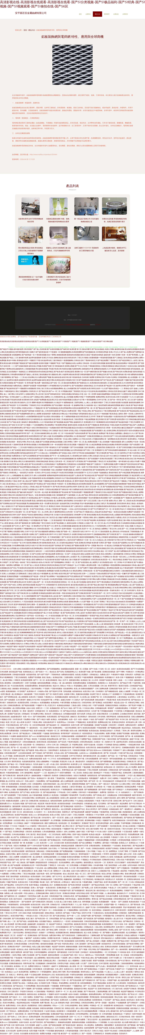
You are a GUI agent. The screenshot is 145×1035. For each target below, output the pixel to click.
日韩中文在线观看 (119, 775)
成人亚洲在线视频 (80, 498)
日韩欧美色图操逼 (107, 366)
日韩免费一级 (118, 624)
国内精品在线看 (46, 879)
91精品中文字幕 (113, 610)
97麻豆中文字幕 (107, 801)
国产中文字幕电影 (105, 478)
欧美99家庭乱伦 (29, 447)
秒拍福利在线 (7, 551)
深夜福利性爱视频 (113, 405)
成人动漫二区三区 (136, 450)
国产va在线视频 (114, 498)
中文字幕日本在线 (41, 545)
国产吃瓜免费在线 (73, 576)
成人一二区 (12, 921)
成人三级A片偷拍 (66, 902)
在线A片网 (45, 904)
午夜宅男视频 (65, 703)
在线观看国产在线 (12, 860)
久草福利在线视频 (120, 627)
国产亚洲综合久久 (132, 986)
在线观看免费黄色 (31, 686)
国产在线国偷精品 (52, 408)
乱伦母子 (28, 722)
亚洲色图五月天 (89, 422)
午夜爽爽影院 (100, 422)
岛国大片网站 (109, 349)
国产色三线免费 (112, 374)
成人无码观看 (88, 787)
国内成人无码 (53, 461)
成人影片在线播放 (80, 582)
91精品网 (127, 919)
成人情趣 (37, 829)
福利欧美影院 (47, 543)
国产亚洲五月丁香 (115, 467)
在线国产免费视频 (39, 400)
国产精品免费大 (138, 846)
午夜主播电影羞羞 (109, 411)
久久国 (56, 902)
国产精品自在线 (115, 613)
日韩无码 (28, 832)
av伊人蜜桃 (122, 865)
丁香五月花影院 (39, 694)
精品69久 (56, 686)
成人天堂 (60, 784)
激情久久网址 (88, 456)
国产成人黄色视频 (66, 919)
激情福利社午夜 (87, 369)
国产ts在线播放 (135, 428)
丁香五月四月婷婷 (16, 739)
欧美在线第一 (12, 442)
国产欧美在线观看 (56, 540)
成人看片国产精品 (90, 585)
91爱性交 (136, 972)
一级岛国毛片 (23, 473)
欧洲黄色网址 (58, 728)
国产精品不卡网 (126, 683)
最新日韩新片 (98, 402)
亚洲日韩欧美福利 (49, 784)
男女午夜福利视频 (86, 503)
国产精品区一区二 (35, 512)
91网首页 (17, 680)
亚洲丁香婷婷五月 (64, 534)
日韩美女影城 (67, 579)
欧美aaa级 (74, 731)
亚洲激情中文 (100, 450)
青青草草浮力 (113, 686)
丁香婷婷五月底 (136, 896)
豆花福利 (99, 745)
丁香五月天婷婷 (109, 402)
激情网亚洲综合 (60, 512)
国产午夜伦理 (16, 411)
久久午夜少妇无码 (84, 439)
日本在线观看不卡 (80, 473)
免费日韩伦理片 (117, 876)
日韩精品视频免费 (114, 475)
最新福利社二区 (74, 848)
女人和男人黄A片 (48, 512)
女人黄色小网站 (125, 784)
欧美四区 (57, 787)
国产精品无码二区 (130, 489)
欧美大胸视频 (122, 579)
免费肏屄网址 (100, 397)
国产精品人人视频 (9, 789)
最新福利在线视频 (73, 355)
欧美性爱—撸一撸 (18, 843)
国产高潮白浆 (8, 641)
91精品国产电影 (125, 778)
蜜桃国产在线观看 (29, 386)
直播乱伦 (69, 1028)
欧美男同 (139, 958)
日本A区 (15, 733)
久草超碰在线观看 (85, 431)
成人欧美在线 (39, 837)
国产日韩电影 (103, 809)
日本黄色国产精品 (26, 731)
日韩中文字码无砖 (78, 453)
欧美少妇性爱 (75, 624)
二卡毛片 (129, 775)
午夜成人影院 (30, 560)
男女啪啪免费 (111, 503)
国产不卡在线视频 (137, 669)
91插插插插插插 (80, 851)
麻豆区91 (93, 826)
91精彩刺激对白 (9, 391)
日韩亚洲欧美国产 (11, 753)
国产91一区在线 (122, 534)
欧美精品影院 (69, 372)
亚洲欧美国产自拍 (99, 739)
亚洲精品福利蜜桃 (135, 487)
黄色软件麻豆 (113, 473)
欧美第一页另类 (34, 473)
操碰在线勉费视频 (103, 394)
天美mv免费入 (138, 854)
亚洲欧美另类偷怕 (112, 705)
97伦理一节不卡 (80, 837)
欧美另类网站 (80, 941)
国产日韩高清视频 (125, 447)
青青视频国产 (94, 778)
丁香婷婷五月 (114, 360)
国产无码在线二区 (137, 977)
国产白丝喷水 (37, 554)
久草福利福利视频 (72, 1031)
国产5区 (130, 899)
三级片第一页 (27, 509)
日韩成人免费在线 (130, 935)
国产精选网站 (132, 574)
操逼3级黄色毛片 (15, 742)
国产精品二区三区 (113, 453)
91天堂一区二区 (89, 540)
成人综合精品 (65, 610)
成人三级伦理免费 (100, 405)
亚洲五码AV (120, 767)
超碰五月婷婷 (66, 700)
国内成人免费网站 (101, 529)
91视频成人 (85, 860)
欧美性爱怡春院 (117, 818)
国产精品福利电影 (49, 792)
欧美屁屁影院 (68, 515)
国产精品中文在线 (82, 826)
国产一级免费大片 (126, 809)
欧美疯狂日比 (76, 703)
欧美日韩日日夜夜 (54, 812)
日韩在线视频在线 (29, 742)
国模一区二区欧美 (125, 501)
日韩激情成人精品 (90, 804)
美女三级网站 (87, 596)
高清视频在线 (29, 868)
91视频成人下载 (125, 481)
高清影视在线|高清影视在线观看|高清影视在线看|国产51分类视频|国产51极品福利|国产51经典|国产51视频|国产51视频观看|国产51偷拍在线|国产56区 (53, 341)
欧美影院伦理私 (24, 703)
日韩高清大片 (33, 391)
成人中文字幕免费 (109, 523)
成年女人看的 (61, 632)
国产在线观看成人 (138, 599)
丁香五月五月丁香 (45, 916)
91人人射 (78, 904)
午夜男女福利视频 (76, 975)
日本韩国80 (100, 691)
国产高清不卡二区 (63, 641)
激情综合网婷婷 (54, 955)
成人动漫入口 (51, 588)
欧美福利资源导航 (29, 761)
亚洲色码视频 (10, 433)
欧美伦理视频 (38, 590)
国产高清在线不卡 (46, 487)
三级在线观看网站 (127, 963)
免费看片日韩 (115, 616)
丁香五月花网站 (15, 408)
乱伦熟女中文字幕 (78, 400)
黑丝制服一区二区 (115, 638)
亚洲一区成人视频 (126, 526)
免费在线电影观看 (35, 759)
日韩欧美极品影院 (134, 419)
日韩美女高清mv (28, 408)
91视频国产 (139, 927)
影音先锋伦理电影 (102, 823)
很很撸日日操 (8, 461)
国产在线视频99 (93, 459)
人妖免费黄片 (76, 888)
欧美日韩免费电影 (138, 501)
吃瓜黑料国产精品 (126, 425)
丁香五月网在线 (118, 459)
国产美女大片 (133, 994)
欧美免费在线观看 (85, 484)
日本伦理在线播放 (119, 944)
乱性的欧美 (16, 989)
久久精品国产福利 (67, 955)
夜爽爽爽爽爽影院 (26, 632)
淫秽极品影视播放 (130, 1028)
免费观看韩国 (60, 551)
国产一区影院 (87, 1033)
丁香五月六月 (43, 506)
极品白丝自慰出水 (78, 428)
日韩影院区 (123, 913)
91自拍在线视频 (134, 815)
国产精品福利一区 (53, 725)
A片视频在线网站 (98, 439)
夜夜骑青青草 (5, 618)
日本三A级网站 (113, 778)
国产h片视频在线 (123, 868)
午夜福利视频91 (93, 792)
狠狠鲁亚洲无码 (11, 414)
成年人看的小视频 (82, 1008)
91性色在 (106, 773)
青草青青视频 (20, 352)
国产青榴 (3, 921)
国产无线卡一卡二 (42, 672)
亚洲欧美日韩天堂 (120, 834)
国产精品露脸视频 (53, 781)
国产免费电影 (137, 352)
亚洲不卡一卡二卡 (62, 991)
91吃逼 (27, 907)
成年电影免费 (18, 349)
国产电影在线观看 (31, 363)
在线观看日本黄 (26, 857)
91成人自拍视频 (103, 442)
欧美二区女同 (8, 604)
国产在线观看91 (103, 826)
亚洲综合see (133, 843)
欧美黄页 (78, 677)
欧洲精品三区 (110, 588)
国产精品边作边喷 (125, 610)
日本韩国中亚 (120, 916)
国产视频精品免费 (114, 728)
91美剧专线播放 (57, 689)
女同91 (32, 1019)
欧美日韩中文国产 (14, 515)
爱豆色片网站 (131, 916)
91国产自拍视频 (125, 599)
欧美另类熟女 (138, 383)
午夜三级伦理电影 (111, 865)
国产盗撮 (66, 913)
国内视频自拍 (23, 610)
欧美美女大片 (111, 879)
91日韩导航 (118, 711)
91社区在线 (10, 728)
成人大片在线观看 (60, 635)
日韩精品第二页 (65, 745)
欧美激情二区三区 (73, 632)
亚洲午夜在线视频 (39, 624)
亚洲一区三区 (17, 812)
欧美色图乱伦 (108, 834)
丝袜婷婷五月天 (108, 910)
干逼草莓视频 (126, 823)
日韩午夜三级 (8, 470)
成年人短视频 (115, 823)
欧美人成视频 (115, 515)
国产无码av (32, 778)
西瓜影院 (49, 902)
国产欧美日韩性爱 (74, 885)
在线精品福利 (114, 809)
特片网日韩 (85, 857)
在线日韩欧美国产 (133, 862)
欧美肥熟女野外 (109, 927)
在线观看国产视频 (83, 464)
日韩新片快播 (37, 961)
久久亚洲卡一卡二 (40, 812)
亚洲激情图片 (107, 846)
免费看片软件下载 (78, 759)
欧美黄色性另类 (27, 400)
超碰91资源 (80, 832)
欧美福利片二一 (127, 792)
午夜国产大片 (120, 969)
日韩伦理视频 (54, 919)
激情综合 (80, 1025)
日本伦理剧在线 (111, 961)
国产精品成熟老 (125, 545)
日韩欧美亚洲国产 (125, 1031)
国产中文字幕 (80, 829)
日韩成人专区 (87, 705)
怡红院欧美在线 (116, 826)
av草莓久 (56, 700)
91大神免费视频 (30, 986)
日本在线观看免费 (62, 1017)
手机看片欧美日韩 (55, 369)
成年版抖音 (52, 952)
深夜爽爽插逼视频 (95, 818)
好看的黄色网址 (95, 846)
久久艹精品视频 (139, 540)
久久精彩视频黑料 (30, 596)
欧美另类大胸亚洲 (78, 537)
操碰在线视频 (55, 846)
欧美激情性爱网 (27, 680)
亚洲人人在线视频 (8, 574)
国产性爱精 (30, 756)
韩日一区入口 (79, 955)
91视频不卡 (40, 705)
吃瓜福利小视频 (19, 804)
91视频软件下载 (68, 829)
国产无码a (60, 672)
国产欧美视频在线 (88, 352)
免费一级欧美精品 (43, 383)
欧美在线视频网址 (48, 478)
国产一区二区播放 (128, 621)
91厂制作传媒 (63, 848)
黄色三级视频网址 (22, 391)
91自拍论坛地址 (132, 366)
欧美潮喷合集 (108, 489)
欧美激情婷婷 (8, 820)
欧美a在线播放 (134, 431)
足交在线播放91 (12, 372)
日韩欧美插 (130, 927)
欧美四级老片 (102, 520)
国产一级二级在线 (19, 862)
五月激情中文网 (45, 983)
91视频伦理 (46, 775)
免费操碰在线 (68, 402)
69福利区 (33, 826)
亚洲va (33, 888)
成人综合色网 (5, 602)
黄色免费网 (106, 818)
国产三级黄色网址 (65, 596)
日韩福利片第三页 (71, 380)
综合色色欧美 (120, 602)
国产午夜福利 (37, 753)
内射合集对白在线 (10, 439)
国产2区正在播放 (123, 470)
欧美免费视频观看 (64, 759)
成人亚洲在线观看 (23, 548)
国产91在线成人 (92, 784)
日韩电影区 (26, 714)
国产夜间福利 (97, 916)
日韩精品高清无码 (54, 607)
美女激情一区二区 (21, 512)
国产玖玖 (67, 784)
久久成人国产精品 (81, 495)
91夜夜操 (64, 938)
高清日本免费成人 (9, 1003)
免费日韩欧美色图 (123, 369)
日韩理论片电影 (63, 963)
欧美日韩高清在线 (82, 416)
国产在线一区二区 (56, 383)
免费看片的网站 (121, 938)
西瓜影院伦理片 (122, 431)
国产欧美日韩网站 (133, 944)
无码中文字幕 (86, 913)
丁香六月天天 (138, 624)
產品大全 (97, 14)
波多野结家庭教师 (35, 358)
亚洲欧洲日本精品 (108, 860)
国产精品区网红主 (125, 360)
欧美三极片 (30, 919)
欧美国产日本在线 (118, 986)
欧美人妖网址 (77, 363)
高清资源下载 (39, 635)
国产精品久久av (62, 599)
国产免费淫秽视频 (50, 590)
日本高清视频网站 (40, 952)
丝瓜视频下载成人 (46, 921)
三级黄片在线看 (86, 961)
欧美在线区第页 (29, 568)
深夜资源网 (43, 848)
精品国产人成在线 (74, 475)
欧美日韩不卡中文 (51, 534)
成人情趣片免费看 (61, 517)
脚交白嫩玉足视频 (123, 428)
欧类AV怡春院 (74, 994)
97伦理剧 (25, 1019)
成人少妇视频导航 (70, 388)
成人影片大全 (108, 456)
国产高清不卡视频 (135, 705)
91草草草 (105, 854)
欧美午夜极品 (136, 484)
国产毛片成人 (101, 980)
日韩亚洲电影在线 (120, 899)
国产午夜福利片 (86, 576)
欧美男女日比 (97, 576)
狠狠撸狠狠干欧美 (22, 770)
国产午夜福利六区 (89, 980)
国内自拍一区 (27, 554)
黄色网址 (99, 876)
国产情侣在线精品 (98, 349)
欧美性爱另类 (92, 722)
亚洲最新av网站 (118, 874)
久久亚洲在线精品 (48, 464)
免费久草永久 (113, 501)
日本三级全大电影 (25, 913)
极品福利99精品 (13, 487)
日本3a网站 (17, 669)
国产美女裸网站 (49, 576)
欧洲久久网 (65, 798)
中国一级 (103, 829)
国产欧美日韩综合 (52, 890)
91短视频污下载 (132, 969)
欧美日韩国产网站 (17, 916)
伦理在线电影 (78, 450)
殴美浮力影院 (124, 686)
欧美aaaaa (97, 750)
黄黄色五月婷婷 (54, 506)
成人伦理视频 (12, 548)
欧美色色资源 (134, 902)
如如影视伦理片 (16, 717)
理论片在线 (118, 997)
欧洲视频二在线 (25, 478)
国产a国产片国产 (6, 585)
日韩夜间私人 (13, 473)
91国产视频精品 (66, 363)
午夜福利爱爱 (102, 728)
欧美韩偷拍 (37, 832)
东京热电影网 (127, 593)
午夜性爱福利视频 (128, 467)
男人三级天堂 (68, 540)
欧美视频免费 (104, 902)
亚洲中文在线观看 (114, 832)
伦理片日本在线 (59, 459)
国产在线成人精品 (65, 453)
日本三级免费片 (81, 944)
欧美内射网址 (40, 568)
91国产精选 (123, 756)
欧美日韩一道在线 (104, 986)
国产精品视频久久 (60, 523)
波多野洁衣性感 (22, 1031)
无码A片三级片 (66, 815)
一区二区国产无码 (45, 728)
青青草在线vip (86, 972)
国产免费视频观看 (91, 789)
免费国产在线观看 (133, 512)
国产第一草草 (25, 860)
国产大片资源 (95, 548)
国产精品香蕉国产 (125, 596)
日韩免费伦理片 (18, 683)
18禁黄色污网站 (87, 517)
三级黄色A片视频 (33, 879)
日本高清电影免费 (47, 854)
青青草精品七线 (68, 770)
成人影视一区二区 (56, 433)
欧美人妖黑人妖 (64, 624)
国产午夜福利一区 (20, 383)
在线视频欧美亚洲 (20, 613)
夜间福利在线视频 (47, 944)
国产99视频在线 (93, 425)
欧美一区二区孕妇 (116, 562)
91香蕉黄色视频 (41, 355)
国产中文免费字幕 (16, 618)
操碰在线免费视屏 (103, 747)
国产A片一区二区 (108, 509)
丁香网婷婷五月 (98, 1033)
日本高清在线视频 (84, 590)
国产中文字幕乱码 (135, 804)
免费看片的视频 (45, 1033)
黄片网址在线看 (21, 924)
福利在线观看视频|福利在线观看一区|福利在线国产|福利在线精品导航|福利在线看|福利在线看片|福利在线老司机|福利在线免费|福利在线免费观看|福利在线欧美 (80, 658)
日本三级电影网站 (26, 773)
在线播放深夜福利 (6, 624)
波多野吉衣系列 (122, 742)
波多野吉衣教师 (12, 380)
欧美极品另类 (100, 879)
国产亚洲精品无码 (99, 374)
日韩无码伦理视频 (11, 436)
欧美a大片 (20, 781)
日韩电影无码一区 (41, 711)
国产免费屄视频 (50, 638)
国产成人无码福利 (93, 941)
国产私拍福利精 (56, 874)
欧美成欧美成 (50, 568)
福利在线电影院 (92, 638)
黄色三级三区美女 (43, 388)
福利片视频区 (46, 947)
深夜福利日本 (12, 703)
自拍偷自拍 (138, 899)
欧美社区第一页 (36, 792)
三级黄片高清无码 (109, 798)
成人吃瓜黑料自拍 (7, 815)
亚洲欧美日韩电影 (85, 543)
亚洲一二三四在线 (88, 574)
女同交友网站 (62, 767)
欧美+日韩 (119, 677)
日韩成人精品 (34, 487)
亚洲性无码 (64, 1000)
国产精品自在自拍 (98, 596)
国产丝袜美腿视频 (87, 725)
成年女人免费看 (35, 414)
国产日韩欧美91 (133, 1003)
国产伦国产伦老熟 (102, 1028)
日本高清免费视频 (58, 899)
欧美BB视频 (7, 989)
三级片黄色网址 (89, 447)
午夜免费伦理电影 (60, 425)
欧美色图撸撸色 (86, 983)
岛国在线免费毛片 (86, 599)
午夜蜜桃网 (135, 868)
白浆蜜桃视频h (94, 358)
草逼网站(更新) (77, 745)
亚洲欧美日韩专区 (84, 711)
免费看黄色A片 (17, 456)
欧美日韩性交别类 (93, 388)
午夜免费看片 (18, 529)
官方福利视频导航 (25, 557)
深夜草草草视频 (33, 1014)
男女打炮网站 (105, 616)
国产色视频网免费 (23, 414)
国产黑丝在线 (43, 935)
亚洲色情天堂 (100, 428)
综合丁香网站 (51, 355)
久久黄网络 (73, 1000)
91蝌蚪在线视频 (29, 431)
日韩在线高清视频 (25, 787)
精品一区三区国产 (107, 551)
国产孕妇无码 (118, 372)
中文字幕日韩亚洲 (36, 1011)
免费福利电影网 (52, 475)
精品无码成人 (127, 728)
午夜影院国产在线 (102, 764)
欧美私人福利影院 (67, 498)
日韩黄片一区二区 (70, 562)
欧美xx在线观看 (97, 630)
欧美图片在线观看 (121, 402)
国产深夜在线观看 (55, 1025)
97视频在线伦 (81, 722)
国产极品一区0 (13, 764)
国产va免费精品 (138, 425)
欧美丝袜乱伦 (28, 624)
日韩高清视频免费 (124, 795)
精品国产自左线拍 (43, 416)
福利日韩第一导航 (58, 593)
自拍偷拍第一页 (42, 924)
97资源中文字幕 (67, 607)
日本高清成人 (110, 632)
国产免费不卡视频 (86, 568)
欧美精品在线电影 (63, 705)
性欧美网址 (30, 977)
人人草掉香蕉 (131, 557)
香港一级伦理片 (28, 711)
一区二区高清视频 (72, 865)
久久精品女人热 (100, 540)
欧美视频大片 (110, 677)
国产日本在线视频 (76, 447)
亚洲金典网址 (13, 1022)
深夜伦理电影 (7, 456)
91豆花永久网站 (88, 708)
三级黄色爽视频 (102, 991)
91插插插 (39, 697)
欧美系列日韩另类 (31, 910)
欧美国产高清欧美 (43, 846)
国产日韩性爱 (111, 419)
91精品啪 (21, 826)
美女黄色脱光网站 (17, 930)
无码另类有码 (121, 503)
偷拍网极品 (77, 879)
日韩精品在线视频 (33, 613)
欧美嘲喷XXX (117, 694)
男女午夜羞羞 (136, 545)
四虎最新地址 (33, 1005)
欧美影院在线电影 (64, 804)
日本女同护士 (20, 394)
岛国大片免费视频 (20, 846)
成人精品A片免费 (133, 461)
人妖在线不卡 (132, 579)
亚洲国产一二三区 (37, 860)
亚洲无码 (59, 913)
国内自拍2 (114, 784)
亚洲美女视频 (69, 366)
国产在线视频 (38, 989)
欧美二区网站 (17, 585)
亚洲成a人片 (123, 843)
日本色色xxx (34, 703)
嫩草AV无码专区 (23, 854)
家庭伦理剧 (135, 733)
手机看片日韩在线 (26, 991)
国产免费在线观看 (101, 958)
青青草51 (34, 747)
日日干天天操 (82, 520)
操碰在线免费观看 (87, 930)
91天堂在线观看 (27, 602)
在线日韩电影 (77, 596)
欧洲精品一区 (62, 638)
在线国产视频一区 (110, 904)
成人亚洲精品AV (18, 694)
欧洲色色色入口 (29, 672)
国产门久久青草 (52, 526)
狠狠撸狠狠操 (78, 607)
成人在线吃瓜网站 (110, 431)
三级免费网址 (41, 781)
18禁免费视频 (110, 955)
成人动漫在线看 (46, 419)
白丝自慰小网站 (19, 820)
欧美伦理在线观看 (98, 588)
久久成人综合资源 (114, 1022)
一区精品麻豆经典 (133, 745)
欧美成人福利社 (117, 414)
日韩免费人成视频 (25, 1008)
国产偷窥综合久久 (83, 383)
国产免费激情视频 (12, 731)
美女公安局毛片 (92, 809)
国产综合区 (55, 1000)
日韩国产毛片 (129, 890)
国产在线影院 (82, 388)
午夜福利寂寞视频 (94, 924)
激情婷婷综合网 (65, 747)
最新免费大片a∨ (6, 804)
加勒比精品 (40, 851)
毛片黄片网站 (91, 579)
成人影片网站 (8, 680)
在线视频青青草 (81, 736)
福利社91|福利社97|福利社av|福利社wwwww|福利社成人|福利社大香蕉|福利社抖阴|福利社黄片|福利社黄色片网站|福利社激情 (96, 652)
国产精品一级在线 (18, 562)
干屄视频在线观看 (106, 711)
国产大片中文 (57, 876)
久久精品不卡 (58, 402)
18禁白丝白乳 (42, 826)
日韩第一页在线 (111, 428)
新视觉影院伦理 (34, 372)
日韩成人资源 (63, 868)
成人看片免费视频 (120, 551)
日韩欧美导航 (34, 801)
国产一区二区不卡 (105, 593)
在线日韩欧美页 (103, 714)
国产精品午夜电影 (137, 405)
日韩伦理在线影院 (43, 529)
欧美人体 (77, 689)
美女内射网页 (122, 506)
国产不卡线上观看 (43, 540)
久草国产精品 (5, 627)
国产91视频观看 (21, 388)
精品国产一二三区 (40, 773)
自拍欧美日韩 (83, 425)
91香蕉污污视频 (52, 624)
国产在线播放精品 (16, 571)
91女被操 (79, 840)
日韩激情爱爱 (71, 1011)
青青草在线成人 (71, 899)
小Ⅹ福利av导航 (42, 691)
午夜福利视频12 (55, 537)
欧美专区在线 (110, 397)
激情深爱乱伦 (89, 862)
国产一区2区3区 (58, 818)
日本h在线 (61, 865)
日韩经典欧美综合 (41, 428)
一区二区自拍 (77, 773)
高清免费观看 (130, 602)
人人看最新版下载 (103, 871)
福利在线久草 (74, 697)
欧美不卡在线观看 (61, 994)
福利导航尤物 (139, 529)
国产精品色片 (112, 574)
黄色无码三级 (91, 890)
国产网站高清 (128, 921)
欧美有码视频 (118, 489)
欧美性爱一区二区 (40, 641)
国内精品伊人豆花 (48, 975)
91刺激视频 (55, 986)
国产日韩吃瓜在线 (137, 980)
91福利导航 (136, 683)
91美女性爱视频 (93, 498)
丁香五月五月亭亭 (11, 913)
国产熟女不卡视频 (82, 512)
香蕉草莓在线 (111, 717)
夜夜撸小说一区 (80, 372)
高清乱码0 (63, 761)
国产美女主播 (36, 818)
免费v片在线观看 (28, 955)
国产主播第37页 (127, 613)
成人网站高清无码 (70, 876)
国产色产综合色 (105, 380)
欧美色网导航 (24, 972)
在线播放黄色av (15, 534)
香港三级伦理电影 (12, 876)
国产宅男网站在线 (11, 697)
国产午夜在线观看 (86, 624)
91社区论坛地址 (116, 921)
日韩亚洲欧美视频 (6, 977)
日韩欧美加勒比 (131, 630)
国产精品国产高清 (101, 475)
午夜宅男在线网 (41, 865)
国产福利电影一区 (28, 355)
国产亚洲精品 (98, 703)
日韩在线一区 (87, 363)
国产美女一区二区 (68, 616)
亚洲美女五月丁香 (9, 879)
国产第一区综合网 (110, 753)
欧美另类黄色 (50, 551)
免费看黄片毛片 (6, 933)
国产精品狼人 (124, 585)
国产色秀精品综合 (42, 977)
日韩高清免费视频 (102, 840)
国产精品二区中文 (54, 618)
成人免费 (125, 1022)
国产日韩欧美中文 (8, 512)
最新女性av (56, 809)
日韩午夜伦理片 (121, 910)
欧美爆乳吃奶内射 (43, 736)
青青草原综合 (104, 425)
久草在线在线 (124, 531)
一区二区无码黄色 (6, 966)
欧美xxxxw (4, 1022)
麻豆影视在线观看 (77, 585)
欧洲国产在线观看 (85, 635)
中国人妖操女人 (29, 893)
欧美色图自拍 (10, 352)
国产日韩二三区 (89, 450)
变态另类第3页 (101, 419)
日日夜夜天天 (23, 498)
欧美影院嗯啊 (77, 352)
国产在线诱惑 (16, 450)
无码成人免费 (18, 624)
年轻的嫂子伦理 (65, 890)
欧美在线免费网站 (96, 952)
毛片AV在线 (118, 924)
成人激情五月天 (27, 475)
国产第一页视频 (90, 545)
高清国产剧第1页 (48, 366)
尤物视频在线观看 (128, 747)
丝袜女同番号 (86, 349)
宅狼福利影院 (36, 478)
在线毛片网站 (11, 854)
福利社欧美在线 (104, 621)
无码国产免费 (86, 916)
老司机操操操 (135, 369)
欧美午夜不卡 (21, 879)
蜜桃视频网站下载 (91, 537)
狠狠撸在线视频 (134, 534)
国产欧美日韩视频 (91, 621)
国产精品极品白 (107, 576)
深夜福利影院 (108, 624)
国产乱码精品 (66, 545)
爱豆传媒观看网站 (83, 868)
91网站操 (102, 1011)
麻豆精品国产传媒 (15, 672)
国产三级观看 (40, 534)
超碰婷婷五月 (78, 422)
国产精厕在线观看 (26, 484)
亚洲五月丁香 (136, 840)
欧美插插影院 (70, 941)
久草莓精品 (51, 933)
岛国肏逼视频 (37, 767)
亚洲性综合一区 (61, 554)
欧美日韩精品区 (7, 596)
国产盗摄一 (41, 888)
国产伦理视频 (99, 919)
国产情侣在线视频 (19, 503)
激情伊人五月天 (25, 402)
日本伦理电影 (75, 503)
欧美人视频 (38, 871)
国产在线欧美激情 (21, 366)
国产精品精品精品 (133, 411)
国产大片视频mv (26, 425)
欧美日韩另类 (16, 501)
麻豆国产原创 (28, 952)
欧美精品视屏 (73, 478)
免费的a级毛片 (110, 517)
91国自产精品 (76, 913)
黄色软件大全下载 (61, 478)
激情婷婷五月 (9, 829)
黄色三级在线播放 (41, 374)
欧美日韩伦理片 (121, 439)
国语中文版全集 (90, 745)
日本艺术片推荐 (74, 952)
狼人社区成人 (24, 487)
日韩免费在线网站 (7, 994)
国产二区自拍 (14, 1033)
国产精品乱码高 (76, 574)
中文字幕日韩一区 (136, 1019)
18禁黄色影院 (96, 854)
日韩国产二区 (7, 562)
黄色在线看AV (100, 700)
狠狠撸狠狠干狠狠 (124, 484)
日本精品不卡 (55, 473)
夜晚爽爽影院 (28, 829)
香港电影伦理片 (22, 360)
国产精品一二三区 (16, 447)
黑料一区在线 (128, 414)
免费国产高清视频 (34, 677)
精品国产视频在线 (127, 991)
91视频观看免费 (88, 492)
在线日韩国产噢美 (81, 781)
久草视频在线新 (66, 391)
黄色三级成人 (131, 503)
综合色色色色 (93, 736)
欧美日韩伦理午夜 (123, 700)
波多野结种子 (16, 489)
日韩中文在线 (93, 963)
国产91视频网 (27, 989)
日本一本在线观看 (56, 445)
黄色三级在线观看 (31, 470)
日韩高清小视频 (116, 812)
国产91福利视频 (69, 495)
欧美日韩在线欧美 (103, 515)
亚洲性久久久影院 (107, 857)
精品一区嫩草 (122, 574)
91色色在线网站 (99, 733)
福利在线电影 (138, 372)
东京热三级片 (82, 638)
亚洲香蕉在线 (103, 618)
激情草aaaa (89, 955)
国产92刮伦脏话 (125, 885)
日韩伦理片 (129, 675)
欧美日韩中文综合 (29, 537)
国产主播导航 (138, 400)
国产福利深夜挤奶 (104, 775)
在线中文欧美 (95, 554)
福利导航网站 (68, 501)
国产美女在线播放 (90, 610)
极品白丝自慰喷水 (28, 607)
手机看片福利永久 (26, 764)
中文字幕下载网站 (6, 531)
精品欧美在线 (68, 419)
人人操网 (136, 1031)
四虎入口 (12, 975)
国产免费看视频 (106, 761)
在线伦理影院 (28, 1028)
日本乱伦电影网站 (71, 1005)
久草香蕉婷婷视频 (124, 840)
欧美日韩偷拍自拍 (119, 820)
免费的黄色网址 (23, 1011)
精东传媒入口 (135, 1008)
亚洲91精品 (76, 834)
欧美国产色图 (59, 560)
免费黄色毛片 (5, 571)
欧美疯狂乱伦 (45, 801)
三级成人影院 (32, 574)
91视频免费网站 (73, 910)
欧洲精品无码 (105, 548)
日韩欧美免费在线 (14, 705)
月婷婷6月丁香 (110, 742)
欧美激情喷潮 (71, 548)
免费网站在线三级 (104, 722)
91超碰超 (46, 733)
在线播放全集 (33, 579)
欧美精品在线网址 (132, 358)
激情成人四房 (13, 523)
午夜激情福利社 (13, 904)
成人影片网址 (53, 574)
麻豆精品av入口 (14, 484)
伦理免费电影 (8, 823)
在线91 (104, 832)
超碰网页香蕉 (23, 436)
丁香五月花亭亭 (92, 1019)
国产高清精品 (38, 484)
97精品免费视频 (89, 419)
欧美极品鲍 (118, 857)
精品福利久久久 (5, 450)
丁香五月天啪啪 (82, 358)
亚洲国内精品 (64, 966)
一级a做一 (114, 902)
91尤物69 (101, 969)
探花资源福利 (52, 742)
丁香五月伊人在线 (114, 529)
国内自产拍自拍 (27, 515)
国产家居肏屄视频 (131, 495)
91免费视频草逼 (61, 464)
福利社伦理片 (43, 610)
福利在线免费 (22, 630)
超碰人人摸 (69, 818)
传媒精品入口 (23, 372)
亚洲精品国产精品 (18, 750)
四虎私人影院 (114, 930)
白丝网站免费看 (14, 453)
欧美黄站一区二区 (20, 966)
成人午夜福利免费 (126, 568)
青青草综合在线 (5, 445)
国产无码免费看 (99, 632)
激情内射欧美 (60, 1031)
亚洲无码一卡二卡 (114, 792)
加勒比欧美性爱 (74, 374)
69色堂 (98, 820)
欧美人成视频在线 (38, 890)
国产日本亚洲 (93, 593)
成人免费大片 (77, 470)
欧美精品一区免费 (91, 618)
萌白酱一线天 (45, 882)
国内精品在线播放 (108, 445)
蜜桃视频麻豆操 (70, 459)
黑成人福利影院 (37, 501)
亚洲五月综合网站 (93, 551)
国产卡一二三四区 (130, 689)
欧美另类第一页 (85, 910)
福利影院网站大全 (105, 495)
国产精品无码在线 (98, 885)
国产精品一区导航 (8, 397)
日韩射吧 (121, 725)
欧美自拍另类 (36, 904)
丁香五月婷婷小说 (46, 523)
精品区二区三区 (10, 935)
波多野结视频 (45, 1014)
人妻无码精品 (122, 697)
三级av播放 (66, 871)
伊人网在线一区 (100, 787)
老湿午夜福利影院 (20, 604)
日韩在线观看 (51, 599)
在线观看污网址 (19, 531)
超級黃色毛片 (16, 980)
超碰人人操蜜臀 (125, 691)
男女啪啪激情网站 (33, 503)
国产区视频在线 (136, 543)
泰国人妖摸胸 (85, 554)
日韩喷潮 (7, 711)
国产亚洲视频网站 (57, 562)
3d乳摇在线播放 (35, 770)
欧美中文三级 (52, 641)
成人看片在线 (112, 641)
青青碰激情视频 (12, 787)
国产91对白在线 (116, 436)
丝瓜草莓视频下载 (6, 958)
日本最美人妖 (55, 498)
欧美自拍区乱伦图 (62, 975)
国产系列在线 (135, 904)
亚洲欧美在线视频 (123, 1008)
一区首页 (67, 921)
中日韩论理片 (140, 991)
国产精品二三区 (12, 358)
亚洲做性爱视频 (12, 576)
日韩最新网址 (37, 784)
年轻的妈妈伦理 (108, 781)
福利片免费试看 (16, 952)
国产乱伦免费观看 (29, 456)
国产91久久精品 (39, 453)
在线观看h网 (108, 1005)
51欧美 (97, 801)
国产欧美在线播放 (42, 456)
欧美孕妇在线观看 (18, 851)
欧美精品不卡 (42, 778)
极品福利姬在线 (116, 383)
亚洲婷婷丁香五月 (88, 823)
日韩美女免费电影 (85, 1000)
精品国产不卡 (41, 585)
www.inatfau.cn (61, 324)
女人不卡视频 (80, 565)
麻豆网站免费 (59, 481)
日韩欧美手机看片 (67, 904)
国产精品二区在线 (122, 487)
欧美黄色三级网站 (40, 938)
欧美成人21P (107, 694)
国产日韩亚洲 (111, 534)
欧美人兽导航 (107, 874)
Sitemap (97, 324)
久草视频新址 (18, 641)
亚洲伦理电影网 (35, 1017)
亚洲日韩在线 (42, 742)
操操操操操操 (126, 565)
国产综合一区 (113, 756)
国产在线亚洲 (88, 919)
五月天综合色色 (132, 517)
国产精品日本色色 (70, 711)
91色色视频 (54, 761)
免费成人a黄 (9, 893)
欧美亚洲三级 (75, 983)
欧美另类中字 (88, 534)
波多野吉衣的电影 (130, 857)
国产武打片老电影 (126, 618)
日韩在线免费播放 (138, 447)
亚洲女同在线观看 (106, 459)
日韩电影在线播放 (135, 604)
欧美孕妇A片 (32, 691)
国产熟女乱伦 (136, 700)
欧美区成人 (57, 770)
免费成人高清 (121, 517)
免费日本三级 (85, 871)
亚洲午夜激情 (66, 529)
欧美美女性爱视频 (73, 857)
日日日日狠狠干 (120, 862)
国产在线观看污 (97, 431)
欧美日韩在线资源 (53, 582)
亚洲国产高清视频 (123, 733)
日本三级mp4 (23, 1017)
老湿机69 (59, 832)
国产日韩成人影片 (100, 795)
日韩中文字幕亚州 (102, 481)
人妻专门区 (24, 801)
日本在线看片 (78, 501)
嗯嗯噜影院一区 (12, 969)
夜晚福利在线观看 (64, 1022)
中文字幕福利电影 (6, 599)
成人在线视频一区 (134, 377)
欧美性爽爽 (134, 888)
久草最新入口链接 (83, 523)
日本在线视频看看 (81, 616)
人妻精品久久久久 (128, 433)
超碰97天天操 (135, 739)
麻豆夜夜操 (39, 756)
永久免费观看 (34, 593)
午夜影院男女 (79, 1028)
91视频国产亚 (106, 820)
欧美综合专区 (23, 882)
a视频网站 (138, 809)
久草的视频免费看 (43, 445)
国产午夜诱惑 (102, 610)
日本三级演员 (138, 801)
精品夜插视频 (53, 630)
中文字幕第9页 (128, 562)
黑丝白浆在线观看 (43, 986)
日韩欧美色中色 (62, 588)
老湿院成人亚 (69, 481)
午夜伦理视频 (34, 882)
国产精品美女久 (97, 411)
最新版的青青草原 (135, 949)
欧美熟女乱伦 (22, 439)
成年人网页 (41, 930)
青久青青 (51, 778)
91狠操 (108, 787)
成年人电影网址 (77, 862)
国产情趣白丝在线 (106, 372)
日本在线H (71, 722)
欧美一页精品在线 (39, 980)
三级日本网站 (67, 442)
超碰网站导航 (78, 405)
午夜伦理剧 (75, 739)
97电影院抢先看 (15, 840)
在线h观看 (43, 840)
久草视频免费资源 (29, 540)
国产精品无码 (114, 481)
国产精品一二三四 (18, 377)
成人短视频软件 (9, 579)
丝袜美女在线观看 (135, 742)
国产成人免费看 (126, 352)
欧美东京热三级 (130, 459)
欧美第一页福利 (109, 590)
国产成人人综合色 (33, 565)
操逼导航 (124, 871)
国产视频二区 (33, 630)
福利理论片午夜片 (126, 453)
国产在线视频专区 (84, 560)
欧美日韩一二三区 (46, 843)
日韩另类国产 (28, 349)
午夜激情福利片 (72, 778)
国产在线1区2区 (14, 425)
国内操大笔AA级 (124, 374)
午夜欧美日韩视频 (79, 750)
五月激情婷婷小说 (44, 899)
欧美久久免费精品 (110, 635)
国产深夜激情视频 (53, 980)
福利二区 (140, 907)
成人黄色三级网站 (71, 439)
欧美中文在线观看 (61, 756)
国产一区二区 (123, 882)
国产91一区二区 (39, 680)
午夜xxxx (70, 686)
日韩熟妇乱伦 (57, 714)
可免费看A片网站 (29, 719)
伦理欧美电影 (128, 372)
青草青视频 (86, 902)
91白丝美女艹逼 (16, 543)
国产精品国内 (47, 770)
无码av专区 (10, 1028)
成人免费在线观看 (91, 442)
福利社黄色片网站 (48, 380)
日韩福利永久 (41, 745)
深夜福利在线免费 (53, 806)
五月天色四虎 (98, 386)
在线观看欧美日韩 (96, 753)
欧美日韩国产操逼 (16, 938)
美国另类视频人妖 (66, 450)
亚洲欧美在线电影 (109, 672)
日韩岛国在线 (65, 506)
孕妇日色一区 (101, 545)
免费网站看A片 (82, 459)
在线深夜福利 (41, 599)
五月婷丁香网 (123, 851)
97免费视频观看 (67, 789)
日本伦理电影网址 (82, 1014)
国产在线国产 (100, 719)
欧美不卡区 (10, 927)
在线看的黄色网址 (121, 708)
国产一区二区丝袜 (33, 433)
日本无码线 (101, 717)
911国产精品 (7, 832)
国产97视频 (83, 949)
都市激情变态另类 (90, 756)
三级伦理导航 (58, 879)
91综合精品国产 (69, 433)
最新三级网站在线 (51, 823)
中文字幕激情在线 (6, 529)
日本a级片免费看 (112, 896)
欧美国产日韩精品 (112, 848)
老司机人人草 (22, 941)
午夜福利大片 (53, 447)
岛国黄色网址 (77, 369)
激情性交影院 (72, 425)
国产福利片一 (132, 386)
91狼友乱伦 (46, 941)
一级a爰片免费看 (79, 1019)
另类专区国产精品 (84, 630)
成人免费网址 (58, 501)
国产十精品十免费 (43, 719)
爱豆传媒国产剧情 (84, 627)
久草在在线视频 (94, 686)
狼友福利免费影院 (70, 383)
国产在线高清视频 (53, 349)
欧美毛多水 (131, 1000)
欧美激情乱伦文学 (28, 865)
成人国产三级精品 (33, 397)
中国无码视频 (12, 467)
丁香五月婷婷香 (72, 590)
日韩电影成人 (94, 675)
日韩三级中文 (116, 747)
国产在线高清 (103, 638)
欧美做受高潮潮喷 (82, 997)
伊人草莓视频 (56, 820)
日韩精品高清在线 (96, 1008)
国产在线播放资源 (109, 487)
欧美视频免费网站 (56, 388)
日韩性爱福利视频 (110, 604)
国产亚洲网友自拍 (6, 503)
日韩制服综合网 (101, 708)
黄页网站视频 (90, 820)
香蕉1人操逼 (118, 680)
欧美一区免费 (45, 503)
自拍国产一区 (22, 935)
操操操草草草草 (21, 433)
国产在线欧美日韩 (130, 548)
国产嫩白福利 (22, 492)
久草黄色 (135, 770)
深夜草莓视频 (83, 731)
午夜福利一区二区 (53, 731)
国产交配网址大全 (124, 543)
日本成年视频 (98, 865)
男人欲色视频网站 (98, 484)
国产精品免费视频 (123, 635)
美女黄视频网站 (57, 436)
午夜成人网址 (86, 411)
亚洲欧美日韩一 (15, 902)
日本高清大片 (5, 543)
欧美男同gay (62, 722)
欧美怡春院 (103, 770)
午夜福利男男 (132, 363)
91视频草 (50, 994)
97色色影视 (18, 958)
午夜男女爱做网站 (68, 840)
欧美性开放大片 (120, 509)
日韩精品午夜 (48, 515)
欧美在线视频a (56, 616)
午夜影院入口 (49, 697)
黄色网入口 (47, 795)
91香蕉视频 (114, 843)
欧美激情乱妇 (118, 1014)
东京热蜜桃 (24, 1033)
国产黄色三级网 (52, 930)
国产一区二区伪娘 (128, 529)
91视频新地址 (77, 986)
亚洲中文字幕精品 (41, 431)
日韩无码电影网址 (136, 955)
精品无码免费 (26, 501)
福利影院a (109, 919)
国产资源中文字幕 (56, 691)
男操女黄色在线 (90, 481)
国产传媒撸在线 (84, 380)
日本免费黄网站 (46, 405)
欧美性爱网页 (6, 955)
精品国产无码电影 (54, 545)
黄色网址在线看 (62, 602)
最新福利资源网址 (128, 436)
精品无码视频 (115, 963)
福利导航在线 (25, 627)
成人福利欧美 (38, 857)
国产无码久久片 (123, 604)
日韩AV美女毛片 (85, 1031)
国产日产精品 (12, 422)
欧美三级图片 (30, 352)
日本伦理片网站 (34, 944)
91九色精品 (79, 801)
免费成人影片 (105, 675)
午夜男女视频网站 (29, 599)
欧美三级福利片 (22, 422)
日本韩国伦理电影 (102, 352)
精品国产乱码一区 (43, 537)
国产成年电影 (131, 798)
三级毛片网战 (17, 955)
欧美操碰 (35, 1008)
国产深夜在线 (63, 489)
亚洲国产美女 (127, 560)
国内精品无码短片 (106, 731)
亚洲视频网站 (50, 557)
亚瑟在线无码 (128, 624)
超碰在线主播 (76, 526)
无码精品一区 (97, 933)
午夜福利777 (117, 750)
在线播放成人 (80, 618)
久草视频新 (49, 997)
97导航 (91, 896)
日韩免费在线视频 (16, 374)
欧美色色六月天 (66, 750)
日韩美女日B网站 (130, 554)
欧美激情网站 (63, 719)
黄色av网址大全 (19, 461)
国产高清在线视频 (111, 484)
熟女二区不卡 (63, 680)
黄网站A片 (57, 871)
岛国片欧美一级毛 (43, 874)
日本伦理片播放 (132, 820)
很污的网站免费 (60, 548)
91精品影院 (115, 871)
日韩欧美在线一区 (89, 571)
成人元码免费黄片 (16, 638)
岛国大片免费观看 (80, 775)
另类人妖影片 (81, 613)
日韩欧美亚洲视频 (93, 436)
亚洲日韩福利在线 (104, 989)
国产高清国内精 (123, 739)
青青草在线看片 (66, 986)
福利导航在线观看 (29, 585)
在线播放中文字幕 (15, 745)
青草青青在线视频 (30, 445)
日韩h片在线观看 (122, 397)
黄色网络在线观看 (113, 568)
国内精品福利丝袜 (26, 453)
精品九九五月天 (94, 414)
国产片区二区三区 (13, 590)
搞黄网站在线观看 (97, 627)
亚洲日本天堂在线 (114, 829)
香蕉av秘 (18, 1028)
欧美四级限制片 (108, 924)
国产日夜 (7, 1025)
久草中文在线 (45, 473)
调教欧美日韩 (37, 543)
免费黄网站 (99, 1025)
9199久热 (13, 826)
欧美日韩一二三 (9, 366)
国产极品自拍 (100, 408)
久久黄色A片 (33, 840)
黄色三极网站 (45, 397)
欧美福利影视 (14, 784)
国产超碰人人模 (29, 374)
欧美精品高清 (14, 792)
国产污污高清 (99, 604)
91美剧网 (64, 958)
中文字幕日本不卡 (73, 860)
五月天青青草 (21, 700)
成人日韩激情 (103, 537)
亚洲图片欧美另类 (54, 938)
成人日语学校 (11, 781)
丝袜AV (93, 871)
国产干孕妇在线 (89, 991)
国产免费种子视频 (35, 481)
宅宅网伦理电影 (19, 832)
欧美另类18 (120, 927)
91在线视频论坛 (16, 517)
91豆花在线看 (127, 832)
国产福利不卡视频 (97, 893)
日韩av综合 (120, 860)
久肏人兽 (71, 761)
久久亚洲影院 (77, 604)
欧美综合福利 (7, 363)
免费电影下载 (103, 433)
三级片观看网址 (5, 377)
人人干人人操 (111, 806)
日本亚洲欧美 (37, 969)
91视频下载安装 (11, 882)
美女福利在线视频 (131, 349)
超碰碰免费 (32, 924)
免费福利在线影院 (100, 369)
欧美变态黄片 (55, 503)
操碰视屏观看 (35, 627)
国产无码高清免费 (88, 700)
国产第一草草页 (115, 400)
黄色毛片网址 (22, 442)
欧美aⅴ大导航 (55, 815)
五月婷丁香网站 (99, 602)
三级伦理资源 (78, 419)
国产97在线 (93, 669)
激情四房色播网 (134, 402)
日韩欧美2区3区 (98, 635)
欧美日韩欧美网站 (121, 588)
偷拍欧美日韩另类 (80, 924)
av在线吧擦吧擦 (31, 416)
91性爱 (120, 753)
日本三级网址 (47, 876)
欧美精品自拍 (119, 1005)
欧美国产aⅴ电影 (111, 408)
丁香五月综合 (110, 602)
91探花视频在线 (88, 604)
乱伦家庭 (94, 902)
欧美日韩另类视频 (66, 473)
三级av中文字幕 (102, 501)
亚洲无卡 (27, 775)
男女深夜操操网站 (48, 1017)
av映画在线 (26, 890)
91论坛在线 (39, 868)
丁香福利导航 (60, 778)
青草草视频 (65, 731)
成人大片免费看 (131, 767)
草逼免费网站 (64, 983)
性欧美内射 (42, 747)
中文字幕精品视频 (134, 781)
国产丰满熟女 (138, 562)
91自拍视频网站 (38, 425)
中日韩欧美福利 (96, 860)
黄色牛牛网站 (12, 360)
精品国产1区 (92, 989)
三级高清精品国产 (30, 899)
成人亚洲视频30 (132, 933)
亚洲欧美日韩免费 (126, 848)
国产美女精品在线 (88, 475)
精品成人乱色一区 (120, 703)
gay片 (16, 972)
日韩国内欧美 (137, 823)
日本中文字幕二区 (103, 400)
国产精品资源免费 (78, 812)
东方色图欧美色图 (100, 506)
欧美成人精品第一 (95, 834)
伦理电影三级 (139, 675)
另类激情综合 (72, 464)
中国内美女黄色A (68, 944)
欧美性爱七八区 (77, 764)
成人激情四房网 (104, 1019)
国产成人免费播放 (85, 843)
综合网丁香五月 (96, 694)
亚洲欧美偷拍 (33, 935)
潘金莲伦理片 (81, 761)
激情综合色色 (32, 994)
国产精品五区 (134, 719)
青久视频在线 (53, 374)
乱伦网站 (25, 840)
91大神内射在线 (16, 509)
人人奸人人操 (140, 621)
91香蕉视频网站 (90, 400)
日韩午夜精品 (27, 947)
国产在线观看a (5, 1019)
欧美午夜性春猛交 (133, 551)
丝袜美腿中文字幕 (81, 818)
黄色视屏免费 (112, 966)
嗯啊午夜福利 (36, 402)
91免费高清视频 (108, 464)
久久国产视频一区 (86, 602)
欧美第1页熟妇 (45, 627)
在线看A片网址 (69, 694)
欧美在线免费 (80, 433)
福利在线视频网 (90, 975)
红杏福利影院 (115, 582)
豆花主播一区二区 (96, 487)
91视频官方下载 (34, 360)
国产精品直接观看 (107, 935)
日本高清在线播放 (41, 618)
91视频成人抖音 (6, 719)
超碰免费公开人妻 (45, 604)
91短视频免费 (121, 1003)
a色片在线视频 (60, 557)
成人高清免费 (9, 924)
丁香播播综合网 (90, 806)
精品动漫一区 (68, 405)
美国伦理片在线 (78, 531)
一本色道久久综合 (31, 916)
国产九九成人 (101, 966)
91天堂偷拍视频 (44, 470)
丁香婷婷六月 (50, 837)
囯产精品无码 (43, 391)
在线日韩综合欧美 (50, 632)
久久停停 (95, 680)
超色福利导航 (65, 503)
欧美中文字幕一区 (14, 871)
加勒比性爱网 (132, 391)
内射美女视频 (67, 369)
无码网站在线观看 (68, 820)
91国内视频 (54, 1019)
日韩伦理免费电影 (136, 764)
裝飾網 (68, 324)
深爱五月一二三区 (42, 708)
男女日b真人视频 (33, 442)
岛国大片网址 (46, 829)
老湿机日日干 (10, 506)
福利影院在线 (92, 775)
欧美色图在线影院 (122, 764)
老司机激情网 (25, 904)
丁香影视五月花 (78, 391)
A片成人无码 (54, 764)
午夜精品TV (115, 837)
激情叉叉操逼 (85, 355)
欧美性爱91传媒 (85, 672)
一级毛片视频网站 (68, 618)
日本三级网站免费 (102, 689)
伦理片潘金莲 (6, 694)
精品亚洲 (41, 804)
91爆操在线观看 (115, 442)
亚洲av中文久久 (114, 352)
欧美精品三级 (86, 680)
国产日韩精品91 (69, 565)
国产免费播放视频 (66, 851)
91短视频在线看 (54, 428)
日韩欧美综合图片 (96, 904)
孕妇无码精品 (117, 560)
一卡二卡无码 (128, 680)
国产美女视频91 (57, 405)
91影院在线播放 (66, 394)
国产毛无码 (62, 742)
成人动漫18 (81, 876)
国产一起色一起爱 (78, 467)
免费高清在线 (57, 604)
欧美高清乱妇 (112, 506)
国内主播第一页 (32, 604)
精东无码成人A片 (103, 890)
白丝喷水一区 (99, 742)
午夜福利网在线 (129, 694)
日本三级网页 (136, 607)
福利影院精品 (113, 537)
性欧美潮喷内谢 (97, 767)
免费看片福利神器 (50, 907)
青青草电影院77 (85, 854)
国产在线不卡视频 (105, 789)
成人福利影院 (133, 632)
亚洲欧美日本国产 (14, 947)
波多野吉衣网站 (121, 386)
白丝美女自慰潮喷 (53, 450)
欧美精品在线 (22, 459)
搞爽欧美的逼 (58, 358)
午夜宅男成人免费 (34, 896)
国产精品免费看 (103, 360)
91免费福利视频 (69, 416)
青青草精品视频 (66, 428)
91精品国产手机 (131, 1005)
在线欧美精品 (88, 386)
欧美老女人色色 (98, 947)
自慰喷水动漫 (89, 506)
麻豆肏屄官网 (12, 464)
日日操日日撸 (59, 843)
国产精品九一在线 (31, 495)
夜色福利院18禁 (59, 520)
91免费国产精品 (86, 739)
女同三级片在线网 (111, 815)
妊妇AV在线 (30, 708)
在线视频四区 (32, 388)
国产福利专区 (65, 349)
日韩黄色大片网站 (136, 806)
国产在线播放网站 (99, 470)
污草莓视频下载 (108, 916)
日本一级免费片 (130, 924)
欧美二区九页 (11, 722)
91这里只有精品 (50, 1011)
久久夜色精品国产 (80, 436)
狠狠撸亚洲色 (45, 433)
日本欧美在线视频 (20, 944)
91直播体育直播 (17, 445)
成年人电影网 (63, 374)
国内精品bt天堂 (77, 394)
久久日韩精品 (19, 823)
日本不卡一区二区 (90, 531)
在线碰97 (42, 933)
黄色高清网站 (77, 571)
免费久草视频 (101, 579)
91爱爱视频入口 (97, 557)
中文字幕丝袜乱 (88, 879)
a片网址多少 (66, 882)
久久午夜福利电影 (46, 422)
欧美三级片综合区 (15, 899)
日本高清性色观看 (51, 411)
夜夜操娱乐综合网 (11, 1008)
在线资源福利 (89, 801)
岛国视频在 (84, 994)
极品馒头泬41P (53, 773)
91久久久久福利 (134, 397)
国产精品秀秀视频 (23, 467)
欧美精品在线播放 (38, 557)
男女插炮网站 (49, 425)
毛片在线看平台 (65, 386)
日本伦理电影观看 (39, 725)
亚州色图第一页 (95, 1014)
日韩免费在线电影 (6, 386)
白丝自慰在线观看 (25, 753)
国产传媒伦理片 (113, 804)
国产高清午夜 (38, 632)
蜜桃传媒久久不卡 (48, 927)
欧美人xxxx (33, 815)
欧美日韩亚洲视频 (135, 408)
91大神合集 (122, 952)
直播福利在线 (70, 551)
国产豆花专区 (66, 537)
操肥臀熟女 (113, 851)
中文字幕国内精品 (17, 910)
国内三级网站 (16, 961)
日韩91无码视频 (31, 683)
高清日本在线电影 (23, 888)
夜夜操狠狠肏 (11, 691)
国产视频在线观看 (78, 545)
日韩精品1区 (79, 977)
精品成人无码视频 (113, 545)
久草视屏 (113, 840)
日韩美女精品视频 (51, 489)
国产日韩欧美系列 (39, 902)
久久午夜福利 (112, 369)
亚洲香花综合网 (19, 756)
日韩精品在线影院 (98, 848)
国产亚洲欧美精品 (91, 969)
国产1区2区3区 (124, 930)
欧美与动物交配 (40, 731)
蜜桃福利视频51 (137, 481)
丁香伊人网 (125, 731)
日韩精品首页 (53, 862)
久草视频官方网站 (86, 865)
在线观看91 (86, 885)
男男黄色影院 (95, 997)
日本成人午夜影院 (51, 509)
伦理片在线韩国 (112, 520)
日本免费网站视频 (18, 545)
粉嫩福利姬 (68, 879)
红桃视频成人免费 (100, 977)
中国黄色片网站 (134, 871)
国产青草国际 (133, 355)
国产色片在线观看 (21, 927)
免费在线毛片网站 (58, 414)
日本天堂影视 (27, 543)
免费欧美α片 (39, 560)
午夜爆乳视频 (67, 470)
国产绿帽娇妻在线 (111, 691)
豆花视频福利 (41, 963)
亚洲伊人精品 (32, 582)
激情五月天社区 (56, 893)
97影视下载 (87, 1017)
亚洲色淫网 (127, 773)
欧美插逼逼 (101, 806)
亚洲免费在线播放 (79, 683)
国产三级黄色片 (96, 464)
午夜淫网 (41, 1031)
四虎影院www (103, 683)
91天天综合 (49, 860)
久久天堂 (72, 868)
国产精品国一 (63, 509)
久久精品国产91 (134, 537)
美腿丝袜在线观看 (74, 767)
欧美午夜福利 (137, 1014)
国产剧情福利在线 (53, 394)
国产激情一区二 (66, 531)
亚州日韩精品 (75, 1003)
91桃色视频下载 (106, 414)
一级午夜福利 (122, 461)
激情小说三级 (76, 882)
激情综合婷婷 (71, 523)
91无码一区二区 (104, 669)
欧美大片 (59, 837)
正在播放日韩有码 (126, 714)
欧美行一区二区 (120, 590)
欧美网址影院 (41, 798)
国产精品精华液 (9, 388)
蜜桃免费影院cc (34, 422)
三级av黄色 (99, 927)
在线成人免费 (75, 963)
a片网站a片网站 (29, 644)
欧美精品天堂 (58, 565)
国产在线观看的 (77, 386)
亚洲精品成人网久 (49, 961)
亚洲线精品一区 (35, 927)
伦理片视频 (33, 1031)
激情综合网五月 (27, 871)
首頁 (80, 14)
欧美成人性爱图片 (82, 675)
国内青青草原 (65, 764)
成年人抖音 (128, 854)
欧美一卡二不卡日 (49, 759)
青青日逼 (95, 899)
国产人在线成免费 (99, 599)
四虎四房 (55, 775)
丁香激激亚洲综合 (94, 366)
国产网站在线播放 (33, 439)
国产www (32, 736)
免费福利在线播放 (136, 374)
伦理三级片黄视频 (16, 431)
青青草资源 (136, 961)
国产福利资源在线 (41, 352)
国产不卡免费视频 (57, 627)
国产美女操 (13, 759)
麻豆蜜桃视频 (53, 492)
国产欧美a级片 (59, 372)
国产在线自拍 (121, 411)
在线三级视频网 (57, 495)
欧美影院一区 (17, 711)
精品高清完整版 (97, 590)
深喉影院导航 (123, 537)
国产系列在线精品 (88, 641)
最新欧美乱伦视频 (31, 506)
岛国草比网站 (8, 1000)
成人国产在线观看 (14, 865)
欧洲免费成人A (71, 520)
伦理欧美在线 (41, 806)
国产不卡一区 (54, 456)
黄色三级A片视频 (71, 560)
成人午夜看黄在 (79, 621)
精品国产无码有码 (58, 947)
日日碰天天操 (58, 515)
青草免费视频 (68, 989)
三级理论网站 (78, 402)
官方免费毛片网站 (37, 714)
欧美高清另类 (34, 1033)
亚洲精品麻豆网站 (42, 893)
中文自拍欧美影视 (17, 686)
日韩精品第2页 (111, 579)
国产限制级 (131, 1025)
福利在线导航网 (56, 801)
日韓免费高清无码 (23, 419)
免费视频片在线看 (53, 571)
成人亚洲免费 (66, 809)
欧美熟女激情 (11, 941)
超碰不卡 (54, 966)
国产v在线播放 (119, 576)
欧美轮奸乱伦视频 (28, 806)
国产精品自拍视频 (106, 899)
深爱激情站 (88, 977)
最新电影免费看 (76, 641)
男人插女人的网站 (136, 582)
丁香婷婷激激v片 (136, 531)
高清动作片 (123, 1033)
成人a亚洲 (20, 722)
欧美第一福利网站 (6, 565)
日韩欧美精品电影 (41, 461)
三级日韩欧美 (57, 360)
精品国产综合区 (113, 492)
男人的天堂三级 (41, 394)
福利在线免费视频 (44, 683)
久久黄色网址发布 (76, 456)
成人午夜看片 (40, 489)
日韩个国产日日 (13, 818)
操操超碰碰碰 (90, 453)
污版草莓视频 (21, 728)
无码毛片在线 (30, 545)
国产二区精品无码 (73, 554)
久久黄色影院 (121, 983)
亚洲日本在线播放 (100, 888)
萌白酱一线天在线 (119, 557)
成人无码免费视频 (67, 977)
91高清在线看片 (19, 416)
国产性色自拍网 (76, 980)
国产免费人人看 (87, 888)
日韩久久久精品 (98, 1031)
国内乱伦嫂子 (122, 391)
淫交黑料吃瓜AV (21, 616)
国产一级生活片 (104, 784)
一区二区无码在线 (54, 834)
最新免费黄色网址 (8, 616)
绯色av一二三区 (58, 1005)
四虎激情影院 (128, 812)
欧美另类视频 (124, 896)
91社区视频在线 (34, 520)
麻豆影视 (129, 972)
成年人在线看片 (71, 557)
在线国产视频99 (111, 868)
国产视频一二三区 (47, 520)
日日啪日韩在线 (124, 1017)
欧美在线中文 (114, 683)
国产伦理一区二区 (95, 781)
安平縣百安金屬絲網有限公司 (78, 324)
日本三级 (103, 686)
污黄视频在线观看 (62, 854)
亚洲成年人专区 (26, 784)
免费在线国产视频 (44, 377)
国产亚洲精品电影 (46, 459)
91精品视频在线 (61, 576)
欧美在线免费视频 (111, 913)
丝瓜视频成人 (43, 630)
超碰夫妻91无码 (109, 355)
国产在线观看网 (10, 795)
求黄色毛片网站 (134, 703)
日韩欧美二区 (73, 588)
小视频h (103, 941)
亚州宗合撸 (134, 966)
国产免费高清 (78, 540)
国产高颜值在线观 (125, 492)
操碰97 (27, 823)
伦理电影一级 (57, 613)
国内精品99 (98, 773)
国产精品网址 (92, 520)
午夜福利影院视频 (105, 358)
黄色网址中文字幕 (40, 526)
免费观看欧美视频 (18, 551)
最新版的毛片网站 (80, 989)
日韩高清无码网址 (88, 1003)
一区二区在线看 (123, 408)
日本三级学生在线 (17, 1025)
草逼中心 (86, 904)
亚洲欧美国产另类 (42, 1019)
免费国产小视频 (72, 635)
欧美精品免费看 (130, 787)
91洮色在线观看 (101, 574)
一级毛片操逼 (72, 638)
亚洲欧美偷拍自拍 (15, 963)
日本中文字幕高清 (126, 540)
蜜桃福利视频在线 (76, 933)
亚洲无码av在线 (53, 747)
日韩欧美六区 (132, 761)
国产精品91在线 (29, 428)
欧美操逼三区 (85, 509)
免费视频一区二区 (19, 565)
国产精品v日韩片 (124, 941)
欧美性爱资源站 (104, 921)
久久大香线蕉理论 (56, 397)
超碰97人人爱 (44, 764)
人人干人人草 (137, 778)
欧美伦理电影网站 (65, 408)
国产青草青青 (48, 753)
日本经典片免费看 (88, 377)
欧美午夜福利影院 (6, 944)
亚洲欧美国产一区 (14, 890)
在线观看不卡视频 (116, 854)
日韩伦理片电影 (49, 548)
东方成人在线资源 (129, 826)
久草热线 (117, 731)
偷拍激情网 (28, 694)
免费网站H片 (34, 972)
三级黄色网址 (69, 677)
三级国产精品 (98, 882)
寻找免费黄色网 (134, 834)
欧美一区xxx (27, 717)
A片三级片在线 (117, 989)
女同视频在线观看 (70, 714)
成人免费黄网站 (118, 787)
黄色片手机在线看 (112, 596)
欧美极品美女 (35, 467)
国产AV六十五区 (12, 520)
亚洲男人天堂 (47, 949)
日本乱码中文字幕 (21, 885)
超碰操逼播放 (37, 775)
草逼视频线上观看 (80, 686)
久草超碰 (36, 809)
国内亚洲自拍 (55, 733)
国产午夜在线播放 (103, 582)
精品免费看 (124, 804)
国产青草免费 (12, 582)
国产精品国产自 (7, 613)
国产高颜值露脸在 (103, 949)
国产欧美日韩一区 (41, 919)
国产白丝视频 (44, 442)
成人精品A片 (28, 809)
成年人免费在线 (139, 812)
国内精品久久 (49, 1028)
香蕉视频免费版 (113, 585)
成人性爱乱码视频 (19, 708)
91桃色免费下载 (37, 907)
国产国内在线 (13, 498)
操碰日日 (73, 717)
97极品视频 (86, 767)
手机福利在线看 (15, 400)
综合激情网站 (68, 689)
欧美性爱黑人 (132, 439)
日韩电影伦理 (115, 394)
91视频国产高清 (54, 363)
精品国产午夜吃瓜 (56, 924)
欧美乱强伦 (136, 728)
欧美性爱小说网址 (28, 534)
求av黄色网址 (89, 1025)
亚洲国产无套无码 (14, 714)
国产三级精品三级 (119, 358)
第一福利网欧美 (110, 439)
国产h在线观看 (9, 700)
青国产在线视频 (99, 961)
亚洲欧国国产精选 (57, 1014)
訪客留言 (125, 14)
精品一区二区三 (81, 874)
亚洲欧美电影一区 (63, 888)
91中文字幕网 (99, 815)
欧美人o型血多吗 (96, 512)
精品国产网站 (68, 422)
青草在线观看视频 (116, 759)
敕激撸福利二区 (124, 450)
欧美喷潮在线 (97, 1000)
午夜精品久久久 (124, 904)
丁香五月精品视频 (29, 874)
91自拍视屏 (78, 919)
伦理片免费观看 (65, 773)
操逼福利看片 (47, 414)
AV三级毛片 (76, 700)
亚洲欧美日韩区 (138, 975)
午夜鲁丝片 (130, 672)
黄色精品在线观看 (68, 846)
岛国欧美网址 (30, 394)
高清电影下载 (67, 467)
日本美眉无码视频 (56, 579)
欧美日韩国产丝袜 (18, 560)
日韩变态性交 (133, 756)
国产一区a (115, 949)
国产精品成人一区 (121, 632)
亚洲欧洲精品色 (72, 484)
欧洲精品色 (42, 994)
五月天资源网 (30, 1025)
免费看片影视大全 (16, 644)
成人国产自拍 (45, 621)
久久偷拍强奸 (89, 405)
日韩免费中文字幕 (80, 515)
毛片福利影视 (35, 419)
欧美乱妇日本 (22, 582)
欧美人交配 (36, 947)
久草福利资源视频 (131, 789)
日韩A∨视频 (136, 784)
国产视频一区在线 (111, 543)
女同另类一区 (71, 512)
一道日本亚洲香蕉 (70, 728)
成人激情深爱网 (124, 980)
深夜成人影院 (70, 1008)
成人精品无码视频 (79, 579)
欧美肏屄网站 (112, 461)
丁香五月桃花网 (100, 453)
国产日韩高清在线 (94, 874)
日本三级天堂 (50, 517)
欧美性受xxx (79, 806)
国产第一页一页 (116, 621)
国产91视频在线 (126, 498)
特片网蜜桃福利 (47, 402)
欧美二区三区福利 (58, 543)
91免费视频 (123, 815)
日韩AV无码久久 (16, 554)
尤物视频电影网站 (99, 534)
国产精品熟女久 (25, 733)
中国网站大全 (107, 557)
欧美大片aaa (124, 1019)
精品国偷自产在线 (71, 543)
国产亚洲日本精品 (93, 837)
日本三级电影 (53, 431)
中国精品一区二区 (96, 1005)
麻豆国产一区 (66, 1033)
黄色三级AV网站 (124, 520)
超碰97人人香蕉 (21, 397)
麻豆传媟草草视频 (50, 602)
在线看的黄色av (92, 1022)
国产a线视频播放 (119, 630)
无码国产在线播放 (46, 439)
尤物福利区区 (30, 551)
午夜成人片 (112, 888)
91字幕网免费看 (89, 397)
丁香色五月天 (102, 461)
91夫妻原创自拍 (118, 416)
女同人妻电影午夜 (112, 1011)
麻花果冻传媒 (120, 349)
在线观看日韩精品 (119, 761)
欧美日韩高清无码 (70, 358)
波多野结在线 (137, 498)
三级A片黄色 (52, 848)
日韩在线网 (7, 919)
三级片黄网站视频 (84, 588)
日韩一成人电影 (42, 492)
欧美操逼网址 (140, 963)
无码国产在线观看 (101, 725)
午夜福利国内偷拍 (12, 773)
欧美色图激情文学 (89, 798)
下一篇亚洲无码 (32, 728)
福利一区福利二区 (130, 997)
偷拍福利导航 (87, 470)
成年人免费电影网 (67, 781)
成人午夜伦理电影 (71, 414)
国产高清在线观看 (111, 450)
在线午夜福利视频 (64, 400)
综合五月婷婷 (63, 431)
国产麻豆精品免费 (48, 554)
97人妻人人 (109, 972)
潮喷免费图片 (109, 1025)
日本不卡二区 (27, 961)
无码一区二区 (8, 778)
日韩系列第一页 (59, 439)
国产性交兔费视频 (102, 571)
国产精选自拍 (20, 506)
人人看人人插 (98, 624)
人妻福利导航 (100, 447)
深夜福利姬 (100, 975)
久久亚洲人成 (85, 697)
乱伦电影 (35, 787)
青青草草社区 (49, 756)
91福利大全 (73, 854)
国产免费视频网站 (130, 416)
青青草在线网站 (136, 731)
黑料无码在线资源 (20, 621)
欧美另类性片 (5, 408)
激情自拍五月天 (112, 1017)
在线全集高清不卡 (49, 722)
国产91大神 (31, 846)
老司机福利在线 (43, 815)
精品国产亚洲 (18, 635)
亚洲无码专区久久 (88, 526)
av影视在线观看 (29, 618)
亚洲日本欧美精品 (85, 947)
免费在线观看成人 (99, 568)
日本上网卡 (59, 969)
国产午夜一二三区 (73, 916)
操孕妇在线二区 (110, 767)
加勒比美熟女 (50, 913)
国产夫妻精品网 (117, 380)
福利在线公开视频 (35, 366)
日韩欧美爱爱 (37, 733)
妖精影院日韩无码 (25, 380)
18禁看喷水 (89, 815)
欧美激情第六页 (7, 621)
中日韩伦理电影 (89, 607)
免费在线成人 (18, 386)
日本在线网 (4, 672)
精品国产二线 (32, 492)
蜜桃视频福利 (99, 677)
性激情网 (84, 834)
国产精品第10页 (109, 386)
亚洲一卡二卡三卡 (76, 1017)
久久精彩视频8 (12, 630)
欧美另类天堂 (104, 613)
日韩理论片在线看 (9, 949)
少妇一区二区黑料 (90, 394)
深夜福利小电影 (64, 1003)
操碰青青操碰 (12, 419)
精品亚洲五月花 (52, 400)
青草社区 (141, 865)
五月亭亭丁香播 (94, 416)
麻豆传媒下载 (102, 585)
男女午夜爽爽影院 (6, 677)
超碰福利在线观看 (75, 517)
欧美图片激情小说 (92, 613)
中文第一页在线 (138, 442)
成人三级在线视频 (16, 537)
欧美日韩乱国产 (64, 574)
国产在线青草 (27, 902)
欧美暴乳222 (76, 1033)
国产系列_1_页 (64, 739)
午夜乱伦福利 (114, 425)
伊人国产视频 (61, 590)
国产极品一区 (63, 630)
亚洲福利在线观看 (45, 593)
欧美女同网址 (129, 576)
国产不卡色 (77, 708)
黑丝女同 (48, 714)
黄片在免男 (81, 714)
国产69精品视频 (124, 473)
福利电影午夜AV (11, 593)
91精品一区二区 (102, 851)
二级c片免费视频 (103, 565)
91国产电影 (90, 832)
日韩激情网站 (122, 377)
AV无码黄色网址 (101, 526)
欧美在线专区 (51, 888)
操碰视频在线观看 (67, 669)
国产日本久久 (16, 526)
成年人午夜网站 (74, 958)
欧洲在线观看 (79, 789)
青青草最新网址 (126, 515)
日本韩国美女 (8, 635)
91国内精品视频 (60, 860)
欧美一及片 (73, 719)
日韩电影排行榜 (121, 781)
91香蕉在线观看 (110, 1008)
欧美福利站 (55, 703)
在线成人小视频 (137, 596)
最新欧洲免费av (74, 602)
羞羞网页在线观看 (41, 607)
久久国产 (83, 963)
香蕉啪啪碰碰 (5, 910)
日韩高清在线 (7, 986)
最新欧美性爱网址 (84, 899)
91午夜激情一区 (54, 352)
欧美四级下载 (49, 635)
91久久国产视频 (106, 388)
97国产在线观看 (134, 445)
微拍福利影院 (30, 461)
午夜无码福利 (28, 958)
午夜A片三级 (48, 871)
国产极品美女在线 (38, 517)
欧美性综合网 (125, 616)
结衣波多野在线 (46, 360)
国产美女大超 (128, 753)
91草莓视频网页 (46, 972)
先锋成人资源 (88, 773)
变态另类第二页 (21, 1014)
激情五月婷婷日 (114, 571)
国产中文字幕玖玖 (124, 961)
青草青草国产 (66, 733)
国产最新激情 (23, 523)
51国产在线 (8, 846)
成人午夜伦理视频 (32, 820)
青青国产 (111, 708)
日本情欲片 (84, 952)
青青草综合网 (7, 560)
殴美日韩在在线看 (53, 958)
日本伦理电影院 (77, 804)
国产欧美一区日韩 (33, 616)
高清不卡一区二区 (88, 529)
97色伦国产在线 (136, 641)
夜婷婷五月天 (56, 736)
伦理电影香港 (100, 607)
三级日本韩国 (111, 739)
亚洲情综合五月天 (26, 837)
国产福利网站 (28, 641)
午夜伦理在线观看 (33, 459)
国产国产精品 (22, 921)
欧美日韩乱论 (17, 1019)
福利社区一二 (40, 551)
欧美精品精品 (33, 498)
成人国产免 (15, 837)
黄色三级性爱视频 (134, 588)
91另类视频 (102, 1022)
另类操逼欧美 (59, 366)
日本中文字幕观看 (39, 588)
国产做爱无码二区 (11, 896)
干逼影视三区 (45, 467)
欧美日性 (32, 697)
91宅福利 (46, 689)
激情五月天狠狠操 (119, 456)
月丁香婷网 (133, 851)
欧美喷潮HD (61, 1011)
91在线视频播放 (24, 576)
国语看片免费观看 (136, 616)
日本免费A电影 (48, 969)
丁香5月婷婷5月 (129, 958)
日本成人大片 (23, 759)
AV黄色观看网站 (115, 565)
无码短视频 (67, 691)
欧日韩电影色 (98, 489)
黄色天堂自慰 (132, 627)
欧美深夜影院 (52, 717)
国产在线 (57, 944)
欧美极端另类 (55, 708)
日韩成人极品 (136, 565)
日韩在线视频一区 (59, 910)
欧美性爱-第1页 (75, 349)
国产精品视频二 (26, 767)
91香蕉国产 (133, 708)
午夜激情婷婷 (100, 896)
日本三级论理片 (13, 991)
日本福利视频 (107, 1014)
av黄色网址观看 (90, 565)
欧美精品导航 (58, 677)
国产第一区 (15, 747)
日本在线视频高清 (62, 927)
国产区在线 (110, 969)
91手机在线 (61, 792)
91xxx (27, 826)
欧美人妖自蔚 (54, 596)
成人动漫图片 (102, 756)
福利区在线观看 (116, 907)
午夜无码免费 (100, 955)
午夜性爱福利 (130, 860)
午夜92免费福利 (74, 489)
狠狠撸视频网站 (66, 352)
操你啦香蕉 (124, 949)
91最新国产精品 (116, 773)
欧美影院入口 (58, 921)
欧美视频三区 (126, 475)
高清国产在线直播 (106, 680)
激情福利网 (16, 806)
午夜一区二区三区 (96, 523)
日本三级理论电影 (76, 610)
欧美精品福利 (67, 604)
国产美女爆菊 (97, 672)
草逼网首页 (51, 991)
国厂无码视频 (75, 930)
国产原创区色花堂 (69, 1025)
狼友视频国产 (45, 820)
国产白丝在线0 (44, 579)
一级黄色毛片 (135, 635)
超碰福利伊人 (20, 369)
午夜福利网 (35, 1003)
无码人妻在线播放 (116, 548)
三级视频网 (64, 795)
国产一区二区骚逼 (90, 986)
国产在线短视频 (106, 416)
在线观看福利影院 (33, 621)
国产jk (80, 728)
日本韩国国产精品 (136, 686)
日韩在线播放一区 (56, 416)
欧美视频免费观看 (91, 1011)
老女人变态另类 (69, 874)
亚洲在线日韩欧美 (14, 588)
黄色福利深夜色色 (45, 686)
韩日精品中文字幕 (41, 447)
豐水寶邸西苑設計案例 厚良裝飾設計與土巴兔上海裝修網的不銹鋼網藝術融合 (30, 250)
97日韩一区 (65, 980)
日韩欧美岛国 (113, 770)
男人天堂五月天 (50, 705)
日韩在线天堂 (8, 416)
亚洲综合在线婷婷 (111, 947)
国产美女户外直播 (16, 568)
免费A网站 (4, 857)
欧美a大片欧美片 (45, 562)
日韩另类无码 (38, 602)
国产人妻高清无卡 (77, 506)
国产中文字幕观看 (20, 1000)
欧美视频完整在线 (62, 933)
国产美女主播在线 (91, 433)
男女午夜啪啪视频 (73, 972)
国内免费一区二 (74, 599)
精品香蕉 (112, 1003)
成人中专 (80, 1011)
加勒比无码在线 (120, 366)
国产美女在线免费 (35, 464)
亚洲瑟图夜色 (92, 683)
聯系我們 (106, 14)
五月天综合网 (11, 1031)
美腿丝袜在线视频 (82, 694)
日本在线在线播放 (18, 834)
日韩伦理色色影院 (86, 742)
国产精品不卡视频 (6, 349)
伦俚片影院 (80, 820)
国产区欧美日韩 (22, 593)
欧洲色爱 (107, 876)
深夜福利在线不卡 (83, 548)
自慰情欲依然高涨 (123, 717)
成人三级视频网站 (51, 453)
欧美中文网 (75, 725)
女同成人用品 (73, 431)
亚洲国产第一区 (96, 697)
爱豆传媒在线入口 (107, 938)
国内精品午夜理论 (120, 994)
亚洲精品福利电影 (123, 641)
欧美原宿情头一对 (56, 711)
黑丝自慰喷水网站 (138, 515)
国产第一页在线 (132, 456)
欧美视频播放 (45, 703)
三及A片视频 (91, 851)
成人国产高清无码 (36, 1022)
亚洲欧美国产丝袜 (116, 689)
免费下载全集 (45, 1003)
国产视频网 (30, 862)
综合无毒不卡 (9, 1014)
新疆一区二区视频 (81, 669)
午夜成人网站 (37, 722)
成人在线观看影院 (53, 798)
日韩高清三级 (59, 1008)
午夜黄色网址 (14, 767)
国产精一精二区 (89, 408)
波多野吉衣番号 (71, 487)
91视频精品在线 (48, 481)
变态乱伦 (139, 711)
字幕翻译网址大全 (29, 529)
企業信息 (116, 14)
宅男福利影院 (83, 414)
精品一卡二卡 (45, 616)
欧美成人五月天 (101, 641)
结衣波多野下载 (47, 700)
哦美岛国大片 (134, 1022)
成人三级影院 (109, 627)
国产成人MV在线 (46, 613)
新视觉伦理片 (5, 402)
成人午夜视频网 (42, 574)
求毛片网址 (92, 949)
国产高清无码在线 (130, 464)
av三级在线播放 (40, 991)
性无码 (35, 764)
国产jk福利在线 (111, 470)
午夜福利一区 (61, 484)
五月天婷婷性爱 (127, 383)
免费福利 (46, 989)
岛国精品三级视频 (10, 459)
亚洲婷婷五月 (88, 938)
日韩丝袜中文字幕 (113, 540)
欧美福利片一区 (74, 568)
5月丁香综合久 (11, 1011)
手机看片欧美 (111, 700)
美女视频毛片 (76, 823)
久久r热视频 (61, 857)
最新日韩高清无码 (28, 450)
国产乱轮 (89, 750)
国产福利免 (128, 818)
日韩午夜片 (82, 792)
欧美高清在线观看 (123, 669)
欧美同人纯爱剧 (137, 919)
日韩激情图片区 (51, 585)
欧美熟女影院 (60, 380)
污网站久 (18, 829)
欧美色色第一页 (64, 823)
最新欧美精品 (38, 515)
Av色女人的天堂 (74, 509)
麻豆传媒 (137, 714)
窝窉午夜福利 (79, 481)
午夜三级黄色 (28, 635)
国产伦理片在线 (31, 804)
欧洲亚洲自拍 (63, 475)
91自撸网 (12, 736)
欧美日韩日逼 (91, 747)
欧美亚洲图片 (104, 498)
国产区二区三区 (127, 400)
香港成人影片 (129, 388)
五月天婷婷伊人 (15, 602)
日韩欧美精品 (12, 492)
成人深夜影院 (23, 697)
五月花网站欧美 (21, 574)
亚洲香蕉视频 (18, 599)
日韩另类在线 (95, 560)
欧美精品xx (9, 972)
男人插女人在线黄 (41, 644)
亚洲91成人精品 (23, 481)
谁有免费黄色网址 (16, 428)
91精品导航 (136, 885)
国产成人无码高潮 (39, 349)
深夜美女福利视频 (46, 1008)
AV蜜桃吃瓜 (119, 935)
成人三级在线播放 (133, 506)
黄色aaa (63, 686)
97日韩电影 (108, 745)
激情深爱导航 (110, 363)
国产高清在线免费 (75, 492)
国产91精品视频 (56, 467)
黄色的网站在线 (53, 739)
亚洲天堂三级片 (83, 487)
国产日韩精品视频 (71, 753)
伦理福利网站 (68, 436)
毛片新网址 (102, 804)
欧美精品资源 (70, 593)
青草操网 (5, 938)
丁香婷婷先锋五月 (90, 360)
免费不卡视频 (119, 464)
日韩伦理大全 (73, 630)
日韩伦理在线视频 (90, 921)
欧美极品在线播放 (135, 523)
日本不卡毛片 (30, 531)
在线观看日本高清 (29, 669)
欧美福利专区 (107, 944)
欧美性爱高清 (87, 733)
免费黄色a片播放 (54, 531)
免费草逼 (103, 792)
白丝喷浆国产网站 (21, 579)
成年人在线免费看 (39, 475)
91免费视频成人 (128, 638)
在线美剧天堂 (20, 495)
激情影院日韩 (139, 680)
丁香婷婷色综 (56, 675)
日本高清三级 (134, 893)
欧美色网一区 (121, 879)
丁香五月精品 (5, 930)
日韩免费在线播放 (31, 848)
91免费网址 (97, 843)
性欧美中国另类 (51, 804)
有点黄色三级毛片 (99, 503)
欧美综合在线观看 (120, 512)
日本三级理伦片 (123, 888)
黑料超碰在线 (135, 473)
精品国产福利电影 (28, 411)
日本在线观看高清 (109, 697)
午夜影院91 (46, 966)
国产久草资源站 (77, 461)
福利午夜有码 (137, 795)
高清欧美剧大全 (89, 764)
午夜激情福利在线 (37, 823)
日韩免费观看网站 (118, 495)
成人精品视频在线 (16, 540)
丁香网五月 (52, 865)
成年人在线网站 (127, 442)
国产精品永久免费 (64, 411)
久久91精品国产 (39, 638)
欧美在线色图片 (123, 806)
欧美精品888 (95, 857)
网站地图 (109, 341)
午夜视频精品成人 (111, 607)
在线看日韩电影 (77, 534)
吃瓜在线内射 (49, 560)
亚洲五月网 (117, 801)
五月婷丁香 (95, 711)
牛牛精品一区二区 (138, 691)
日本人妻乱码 (22, 1005)
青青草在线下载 (29, 963)
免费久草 (103, 778)
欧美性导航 (4, 767)
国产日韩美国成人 (130, 478)
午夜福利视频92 (42, 386)
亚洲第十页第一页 (121, 355)
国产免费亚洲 (46, 809)
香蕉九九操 (126, 977)
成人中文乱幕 (89, 391)
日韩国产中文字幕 (57, 941)
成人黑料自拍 (114, 531)
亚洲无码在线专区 (64, 585)
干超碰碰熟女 (103, 473)
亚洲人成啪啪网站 (138, 717)
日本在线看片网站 (28, 798)
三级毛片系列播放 (75, 787)
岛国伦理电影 (45, 1000)
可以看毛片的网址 (86, 795)
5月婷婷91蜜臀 (139, 848)
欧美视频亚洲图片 (112, 975)
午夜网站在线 (10, 369)
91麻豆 (112, 764)
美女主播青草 (5, 980)
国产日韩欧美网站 (39, 717)
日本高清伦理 (18, 719)
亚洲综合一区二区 (66, 582)
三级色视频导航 (117, 554)
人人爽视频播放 (15, 475)
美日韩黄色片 (83, 717)
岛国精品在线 (64, 456)
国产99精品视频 (43, 596)
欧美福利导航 (31, 675)
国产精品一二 (93, 478)
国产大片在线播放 (76, 927)
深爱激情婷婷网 (6, 675)
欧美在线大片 (77, 733)
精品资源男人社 (137, 475)
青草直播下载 (32, 383)
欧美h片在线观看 (123, 523)
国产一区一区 (42, 582)
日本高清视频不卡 (29, 571)
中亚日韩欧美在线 (12, 725)
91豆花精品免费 (35, 975)
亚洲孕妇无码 (100, 377)
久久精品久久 (138, 526)
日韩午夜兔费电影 (34, 941)
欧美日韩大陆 (66, 377)
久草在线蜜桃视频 (48, 832)
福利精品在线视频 (56, 442)
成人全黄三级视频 (76, 991)
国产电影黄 (30, 750)
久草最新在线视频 (46, 787)
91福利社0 (128, 1014)
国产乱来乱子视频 (70, 627)
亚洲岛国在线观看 (107, 997)
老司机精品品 (25, 689)
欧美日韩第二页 (57, 419)
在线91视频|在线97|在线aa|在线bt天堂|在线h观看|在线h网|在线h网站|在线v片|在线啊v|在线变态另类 (57, 649)
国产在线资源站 (83, 562)
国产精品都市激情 (121, 422)
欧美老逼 (55, 795)
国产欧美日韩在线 (59, 487)
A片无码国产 (21, 691)
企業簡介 (88, 14)
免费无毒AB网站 (55, 935)
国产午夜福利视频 (90, 461)
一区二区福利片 (55, 529)
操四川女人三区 (19, 470)
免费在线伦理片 (131, 725)
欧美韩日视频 (43, 363)
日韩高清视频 (13, 610)
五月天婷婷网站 (22, 405)
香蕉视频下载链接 (18, 363)
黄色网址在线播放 (111, 1033)
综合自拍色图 (6, 851)
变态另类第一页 (29, 745)
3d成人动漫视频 (56, 470)
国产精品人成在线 (119, 1000)
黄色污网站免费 (131, 874)
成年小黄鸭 (121, 798)
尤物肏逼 (65, 787)
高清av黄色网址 (106, 554)
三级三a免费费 (14, 857)
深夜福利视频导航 (86, 374)
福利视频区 (140, 952)
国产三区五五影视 (90, 501)
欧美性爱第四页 (34, 436)
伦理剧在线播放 (7, 383)
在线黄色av (123, 705)
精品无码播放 (48, 501)
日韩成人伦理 (91, 714)
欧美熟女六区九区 (13, 632)
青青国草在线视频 (121, 445)
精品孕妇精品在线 (23, 1003)
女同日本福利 (132, 865)
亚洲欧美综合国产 (125, 947)
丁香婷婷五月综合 (100, 492)
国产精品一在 (18, 596)
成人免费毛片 (94, 562)
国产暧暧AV (107, 933)
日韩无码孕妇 (87, 703)
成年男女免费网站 (26, 590)
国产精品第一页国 (36, 576)
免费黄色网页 (68, 837)
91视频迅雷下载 (82, 445)
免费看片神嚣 (78, 397)
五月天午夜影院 (104, 736)
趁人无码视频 (68, 397)
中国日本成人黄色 (87, 958)
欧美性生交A (55, 789)
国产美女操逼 (63, 492)
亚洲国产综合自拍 (134, 910)
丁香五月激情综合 (31, 562)
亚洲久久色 (77, 902)
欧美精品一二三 (118, 388)
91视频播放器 (129, 677)
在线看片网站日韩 (8, 495)
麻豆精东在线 (28, 812)
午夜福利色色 (76, 377)
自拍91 (113, 669)
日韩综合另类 (112, 391)
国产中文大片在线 (81, 366)
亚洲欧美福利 (5, 517)
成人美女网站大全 (31, 377)
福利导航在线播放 (86, 632)
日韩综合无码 (79, 360)
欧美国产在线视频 (28, 489)
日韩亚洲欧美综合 (49, 767)
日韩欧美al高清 (69, 896)
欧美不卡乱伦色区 (111, 1031)
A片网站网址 (139, 672)
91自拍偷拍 (42, 739)
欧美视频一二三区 (32, 843)
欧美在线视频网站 (116, 890)
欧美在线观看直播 (11, 557)
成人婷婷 (45, 896)
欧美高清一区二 (106, 560)
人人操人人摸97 (119, 972)
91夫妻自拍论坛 (98, 913)
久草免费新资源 (54, 386)
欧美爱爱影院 (90, 428)
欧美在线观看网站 (100, 391)
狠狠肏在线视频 (72, 947)
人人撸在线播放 (110, 893)
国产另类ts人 (12, 1017)
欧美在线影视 (57, 829)
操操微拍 (15, 689)
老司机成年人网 (132, 722)
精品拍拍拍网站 (121, 363)
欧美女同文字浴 (56, 621)
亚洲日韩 (110, 862)
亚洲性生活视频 (6, 983)
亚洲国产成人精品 (19, 983)
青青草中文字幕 (117, 478)
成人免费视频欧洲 (15, 809)
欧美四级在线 (95, 383)
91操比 (91, 719)
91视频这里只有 (40, 408)
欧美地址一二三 (15, 607)
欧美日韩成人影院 (83, 893)
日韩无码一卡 (64, 930)
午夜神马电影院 (73, 742)
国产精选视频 (58, 422)
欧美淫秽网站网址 (36, 548)
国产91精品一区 (27, 526)
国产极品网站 (9, 885)
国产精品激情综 (54, 610)
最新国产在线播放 (92, 812)
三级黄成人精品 (6, 689)
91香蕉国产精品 (94, 616)
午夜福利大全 (103, 467)
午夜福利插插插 (89, 966)
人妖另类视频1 (35, 854)
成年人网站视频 (128, 750)
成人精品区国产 (14, 478)
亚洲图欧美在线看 (60, 885)
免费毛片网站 (67, 834)
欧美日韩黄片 (83, 478)
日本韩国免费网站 (103, 907)
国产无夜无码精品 (59, 916)
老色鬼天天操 (98, 456)
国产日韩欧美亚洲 (82, 593)
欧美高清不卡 (136, 837)
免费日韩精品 (23, 520)
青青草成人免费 (22, 975)
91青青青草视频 (139, 568)
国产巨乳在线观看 (117, 736)
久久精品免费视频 (95, 445)
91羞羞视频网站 (68, 360)
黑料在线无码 (93, 495)
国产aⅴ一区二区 (54, 391)
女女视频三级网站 (99, 1017)
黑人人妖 (54, 1003)
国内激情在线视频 (45, 495)
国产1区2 (49, 694)
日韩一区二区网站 (112, 885)
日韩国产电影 (112, 980)
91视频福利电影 (89, 840)
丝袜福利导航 (28, 638)
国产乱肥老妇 (134, 470)
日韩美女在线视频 (25, 969)
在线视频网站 (16, 355)
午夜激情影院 (41, 571)
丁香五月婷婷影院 (20, 677)
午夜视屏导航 (104, 812)
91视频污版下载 (129, 380)
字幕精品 (54, 983)
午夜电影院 (7, 834)
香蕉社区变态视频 (69, 445)
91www (138, 860)
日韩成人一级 (56, 683)
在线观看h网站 (33, 921)
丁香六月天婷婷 (127, 829)
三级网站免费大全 (82, 935)
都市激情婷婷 (62, 952)
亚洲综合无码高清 (46, 565)
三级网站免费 (95, 935)
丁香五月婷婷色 (22, 795)
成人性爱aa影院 (22, 464)
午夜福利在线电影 (96, 355)
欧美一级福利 (83, 719)
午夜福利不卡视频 (117, 675)
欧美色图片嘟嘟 (27, 588)
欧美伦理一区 (6, 868)
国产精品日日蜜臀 (94, 944)
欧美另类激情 (110, 422)
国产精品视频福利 (82, 896)
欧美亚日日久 (69, 969)
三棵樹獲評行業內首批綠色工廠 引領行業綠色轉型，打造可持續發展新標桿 (58, 279)
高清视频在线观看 (61, 697)
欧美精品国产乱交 (78, 809)
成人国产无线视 (135, 585)
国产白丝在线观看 (126, 1011)
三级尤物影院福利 (127, 571)
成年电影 (105, 843)
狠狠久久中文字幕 (33, 700)
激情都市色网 (23, 358)
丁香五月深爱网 (134, 422)
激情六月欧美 (125, 405)
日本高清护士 (131, 590)
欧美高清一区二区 (113, 599)
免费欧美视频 (27, 980)
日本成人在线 (59, 753)
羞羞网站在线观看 (118, 933)
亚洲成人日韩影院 (14, 798)
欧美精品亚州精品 (46, 372)
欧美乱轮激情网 (78, 408)
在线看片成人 (40, 411)
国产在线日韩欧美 (50, 484)
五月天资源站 (60, 1028)
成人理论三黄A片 (68, 826)
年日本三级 (124, 719)
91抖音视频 (50, 1031)
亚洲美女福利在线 (133, 879)
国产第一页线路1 (101, 1003)
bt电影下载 (56, 1033)
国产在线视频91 (64, 447)
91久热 (131, 882)
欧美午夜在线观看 (110, 882)
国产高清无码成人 (38, 509)
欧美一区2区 (131, 952)
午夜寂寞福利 (5, 848)
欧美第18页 (111, 983)
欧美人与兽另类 (137, 930)
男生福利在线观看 (41, 369)
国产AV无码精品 (44, 498)
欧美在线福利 (36, 876)
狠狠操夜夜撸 (62, 355)
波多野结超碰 (36, 380)
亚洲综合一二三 (123, 966)
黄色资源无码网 (114, 618)
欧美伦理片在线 (81, 551)
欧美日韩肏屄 (33, 610)
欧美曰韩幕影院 (52, 680)
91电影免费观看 (88, 677)
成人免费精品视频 (50, 868)
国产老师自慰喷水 (69, 613)
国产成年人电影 (46, 436)
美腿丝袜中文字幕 (82, 846)
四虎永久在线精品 (17, 907)
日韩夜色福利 (107, 750)
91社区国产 (107, 1000)
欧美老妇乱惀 (94, 731)
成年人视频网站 (99, 517)
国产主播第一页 (40, 450)
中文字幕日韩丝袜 (91, 467)
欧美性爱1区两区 (98, 543)
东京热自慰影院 (136, 520)
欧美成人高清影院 (116, 1028)
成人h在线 (87, 933)
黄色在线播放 (92, 515)
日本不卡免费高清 (113, 526)
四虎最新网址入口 (71, 672)
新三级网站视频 (34, 523)
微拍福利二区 (105, 383)
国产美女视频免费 (41, 531)
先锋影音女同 (108, 630)
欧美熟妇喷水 (83, 778)
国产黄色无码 (108, 994)
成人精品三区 (25, 747)
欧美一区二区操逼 (65, 461)
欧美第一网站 (76, 411)
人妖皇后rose (84, 753)
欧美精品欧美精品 (125, 607)
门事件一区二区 (78, 442)
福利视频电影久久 (71, 949)
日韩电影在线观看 (19, 675)
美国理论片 (66, 812)
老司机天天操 (117, 593)
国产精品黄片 (12, 405)
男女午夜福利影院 (129, 907)
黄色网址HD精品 (11, 481)
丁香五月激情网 (78, 815)
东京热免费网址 (65, 862)
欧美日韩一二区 (100, 862)
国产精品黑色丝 (67, 621)
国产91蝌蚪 (120, 672)
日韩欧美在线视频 (52, 851)
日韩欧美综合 (131, 509)
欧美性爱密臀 (89, 1028)
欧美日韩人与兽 (89, 691)
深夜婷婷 (71, 997)
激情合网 (20, 775)
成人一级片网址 (9, 394)
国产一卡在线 (86, 848)
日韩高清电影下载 (56, 896)
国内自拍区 (92, 717)
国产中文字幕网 (96, 509)
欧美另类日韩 (15, 402)
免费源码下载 (112, 941)
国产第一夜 (129, 736)
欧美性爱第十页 (122, 419)
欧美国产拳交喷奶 (21, 815)
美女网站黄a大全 (66, 571)
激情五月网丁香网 (59, 972)
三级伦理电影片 (53, 750)
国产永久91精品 (67, 708)
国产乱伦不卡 (128, 801)
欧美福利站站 (27, 517)
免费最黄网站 (41, 669)
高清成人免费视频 (115, 433)
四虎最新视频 (30, 369)
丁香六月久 (7, 750)
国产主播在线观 (80, 770)
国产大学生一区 (26, 725)
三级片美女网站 (18, 933)
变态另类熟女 (97, 910)
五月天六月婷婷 (92, 473)
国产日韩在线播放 (18, 919)
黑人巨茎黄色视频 (65, 526)
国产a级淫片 (104, 759)
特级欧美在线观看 (12, 801)
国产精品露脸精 (17, 868)
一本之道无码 (76, 529)
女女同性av (132, 697)
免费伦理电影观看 (134, 913)
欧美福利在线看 (38, 913)
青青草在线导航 (35, 949)
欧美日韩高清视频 (99, 363)
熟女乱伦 (53, 672)
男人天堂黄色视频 (84, 557)
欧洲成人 (54, 719)
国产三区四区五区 (17, 848)
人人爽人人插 (88, 402)
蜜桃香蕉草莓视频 (78, 784)
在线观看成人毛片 (46, 885)
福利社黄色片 (92, 582)
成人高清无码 (105, 436)
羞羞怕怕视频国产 (87, 689)
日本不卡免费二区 (115, 958)
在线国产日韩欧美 (130, 989)
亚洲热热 (6, 739)
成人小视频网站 (74, 961)
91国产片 (11, 770)
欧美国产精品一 (107, 512)
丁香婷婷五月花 (34, 405)
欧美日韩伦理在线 (86, 489)
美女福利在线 (56, 377)
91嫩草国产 (28, 938)
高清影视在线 (132, 983)
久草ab (48, 745)
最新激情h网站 (74, 680)
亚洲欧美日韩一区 (111, 447)
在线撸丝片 (22, 896)
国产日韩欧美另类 (9, 775)
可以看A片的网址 (111, 377)
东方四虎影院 (104, 562)
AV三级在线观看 (103, 531)
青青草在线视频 (31, 930)
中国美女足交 (5, 428)
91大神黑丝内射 (126, 394)
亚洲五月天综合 (47, 358)
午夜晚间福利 (15, 627)
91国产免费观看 (56, 989)
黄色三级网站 (84, 1005)
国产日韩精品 (34, 789)
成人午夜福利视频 (130, 759)
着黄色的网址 (125, 582)
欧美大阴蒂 (18, 893)
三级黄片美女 (11, 888)
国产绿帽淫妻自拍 (92, 372)
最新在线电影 (95, 380)
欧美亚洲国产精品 (61, 568)
